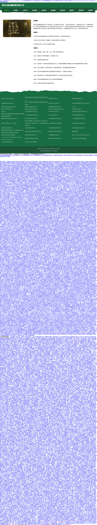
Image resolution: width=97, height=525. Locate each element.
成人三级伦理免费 (80, 190)
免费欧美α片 (83, 269)
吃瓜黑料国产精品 (9, 201)
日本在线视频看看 (24, 299)
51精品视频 (59, 463)
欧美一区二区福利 (52, 456)
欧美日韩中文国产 (16, 246)
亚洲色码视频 (61, 204)
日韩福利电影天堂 (52, 373)
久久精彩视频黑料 (76, 288)
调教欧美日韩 (86, 260)
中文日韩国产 (66, 396)
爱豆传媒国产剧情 (85, 304)
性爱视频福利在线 (72, 350)
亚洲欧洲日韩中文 (33, 419)
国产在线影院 (76, 181)
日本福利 (22, 484)
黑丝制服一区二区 (72, 310)
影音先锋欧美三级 (35, 423)
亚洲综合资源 (33, 426)
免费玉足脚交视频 (51, 441)
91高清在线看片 (75, 195)
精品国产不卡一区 (34, 515)
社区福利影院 (15, 386)
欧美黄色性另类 (90, 186)
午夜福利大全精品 (68, 478)
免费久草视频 (43, 280)
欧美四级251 (71, 368)
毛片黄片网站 (35, 280)
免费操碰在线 (40, 189)
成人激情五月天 (9, 226)
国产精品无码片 (60, 358)
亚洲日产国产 (8, 491)
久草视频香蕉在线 (85, 455)
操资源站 (6, 499)
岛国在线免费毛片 (37, 290)
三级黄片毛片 (60, 414)
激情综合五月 (10, 424)
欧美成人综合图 (55, 435)
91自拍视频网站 (37, 200)
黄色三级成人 (47, 241)
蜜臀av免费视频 (59, 166)
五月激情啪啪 (39, 413)
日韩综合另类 (17, 184)
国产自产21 (26, 504)
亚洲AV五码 (48, 340)
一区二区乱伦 (87, 513)
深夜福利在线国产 (32, 475)
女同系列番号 (34, 414)
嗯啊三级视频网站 (23, 341)
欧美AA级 (88, 425)
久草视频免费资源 (66, 259)
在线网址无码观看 (54, 416)
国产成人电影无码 (56, 496)
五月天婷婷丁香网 (33, 454)
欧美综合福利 (78, 168)
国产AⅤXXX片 (23, 388)
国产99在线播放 (30, 371)
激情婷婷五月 (49, 351)
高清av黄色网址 (8, 268)
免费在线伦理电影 (20, 395)
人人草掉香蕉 (42, 269)
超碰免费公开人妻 (35, 293)
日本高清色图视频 (10, 389)
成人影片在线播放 (41, 281)
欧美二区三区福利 (7, 261)
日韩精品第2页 (51, 280)
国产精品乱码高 (90, 276)
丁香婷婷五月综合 (61, 235)
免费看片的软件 (65, 490)
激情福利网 (8, 386)
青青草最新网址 (4, 248)
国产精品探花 (84, 498)
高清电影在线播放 (18, 468)
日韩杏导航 (20, 500)
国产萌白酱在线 (47, 436)
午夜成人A (16, 484)
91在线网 (91, 381)
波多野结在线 (21, 239)
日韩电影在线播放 (8, 294)
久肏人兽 (20, 443)
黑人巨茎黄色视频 (19, 253)
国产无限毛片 (86, 169)
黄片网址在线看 (59, 498)
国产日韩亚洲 (3, 258)
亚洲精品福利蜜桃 (59, 233)
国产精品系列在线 (24, 416)
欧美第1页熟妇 (55, 304)
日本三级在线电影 (46, 460)
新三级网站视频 (76, 250)
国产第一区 (13, 521)
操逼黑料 (24, 480)
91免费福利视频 (17, 196)
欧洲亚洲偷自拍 (16, 456)
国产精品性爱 (23, 405)
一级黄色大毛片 (45, 370)
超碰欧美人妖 (79, 361)
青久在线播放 (44, 368)
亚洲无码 (60, 456)
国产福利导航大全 (64, 361)
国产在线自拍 (28, 194)
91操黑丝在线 (77, 423)
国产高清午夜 (79, 306)
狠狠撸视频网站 (66, 163)
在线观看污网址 (13, 255)
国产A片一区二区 (58, 244)
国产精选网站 (37, 278)
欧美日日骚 (59, 479)
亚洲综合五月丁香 (48, 521)
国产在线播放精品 (30, 275)
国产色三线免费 (26, 175)
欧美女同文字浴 (32, 301)
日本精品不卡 (17, 225)
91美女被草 (86, 486)
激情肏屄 (35, 500)
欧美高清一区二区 (58, 290)
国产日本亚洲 (14, 288)
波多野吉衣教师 (76, 176)
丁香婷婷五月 (50, 168)
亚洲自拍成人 (78, 349)
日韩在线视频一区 (44, 411)
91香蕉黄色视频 (61, 164)
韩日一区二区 (23, 346)
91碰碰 (59, 453)
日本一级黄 (18, 415)
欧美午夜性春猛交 (15, 266)
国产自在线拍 (85, 396)
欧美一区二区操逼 (62, 219)
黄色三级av (4, 446)
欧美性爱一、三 (7, 385)
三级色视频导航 (17, 268)
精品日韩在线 (4, 428)
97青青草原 (18, 449)
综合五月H (70, 399)
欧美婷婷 (41, 405)
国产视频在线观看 (37, 263)
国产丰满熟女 (78, 271)
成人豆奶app (5, 505)
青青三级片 (48, 431)
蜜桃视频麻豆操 (50, 218)
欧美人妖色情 (33, 506)
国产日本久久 (78, 251)
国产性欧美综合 (65, 431)
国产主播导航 (79, 188)
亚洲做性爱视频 (56, 278)
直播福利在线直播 (30, 369)
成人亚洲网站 (14, 346)
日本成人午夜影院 (14, 244)
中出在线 (37, 418)
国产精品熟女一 (18, 486)
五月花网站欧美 (48, 276)
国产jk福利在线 (44, 224)
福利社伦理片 (62, 295)
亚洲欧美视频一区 (87, 456)
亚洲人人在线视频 (39, 276)
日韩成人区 (85, 411)
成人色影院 (26, 370)
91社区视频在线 (61, 249)
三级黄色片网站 (42, 505)
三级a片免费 (33, 364)
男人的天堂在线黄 (28, 415)
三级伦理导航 (66, 475)
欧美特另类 (48, 341)
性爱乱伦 (81, 485)
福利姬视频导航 (6, 171)
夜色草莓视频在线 (57, 409)
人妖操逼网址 (24, 385)
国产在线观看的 (58, 180)
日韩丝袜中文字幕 (34, 260)
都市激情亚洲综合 (66, 476)
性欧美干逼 (89, 484)
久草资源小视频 (41, 439)
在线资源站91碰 (14, 388)
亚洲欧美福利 (23, 248)
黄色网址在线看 (34, 291)
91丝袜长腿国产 (46, 354)
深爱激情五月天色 (40, 450)
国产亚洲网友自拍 (48, 240)
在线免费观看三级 (23, 408)
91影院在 (71, 459)
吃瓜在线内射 (91, 269)
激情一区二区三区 (76, 413)
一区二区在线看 (15, 193)
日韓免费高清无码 (45, 445)
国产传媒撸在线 (35, 178)
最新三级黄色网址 (57, 465)
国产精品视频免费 (41, 373)
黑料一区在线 (49, 195)
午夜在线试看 (9, 350)
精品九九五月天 (22, 195)
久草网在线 (76, 464)
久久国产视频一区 (53, 291)
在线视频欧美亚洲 (58, 296)
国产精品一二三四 (65, 175)
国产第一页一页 (79, 301)
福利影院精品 (19, 259)
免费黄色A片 (13, 431)
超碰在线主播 (28, 253)
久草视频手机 (81, 519)
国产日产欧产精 (51, 420)
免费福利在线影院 (84, 171)
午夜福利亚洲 (40, 369)
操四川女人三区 (70, 223)
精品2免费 (26, 423)
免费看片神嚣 (19, 186)
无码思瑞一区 (41, 513)
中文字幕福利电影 (72, 289)
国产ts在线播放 (31, 203)
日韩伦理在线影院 (17, 254)
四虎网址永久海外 (30, 366)
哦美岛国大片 (82, 426)
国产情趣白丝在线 (7, 174)
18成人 (18, 426)
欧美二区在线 (71, 418)
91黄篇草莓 (58, 458)
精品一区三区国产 (91, 265)
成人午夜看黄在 (50, 301)
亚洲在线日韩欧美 (21, 284)
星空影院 (2, 445)
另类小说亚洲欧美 (10, 415)
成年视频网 (12, 354)
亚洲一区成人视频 (67, 253)
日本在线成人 (70, 483)
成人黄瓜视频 (67, 456)
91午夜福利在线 (86, 376)
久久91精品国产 (13, 310)
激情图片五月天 (77, 344)
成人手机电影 (41, 351)
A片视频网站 (30, 428)
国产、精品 (74, 358)
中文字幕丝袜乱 (36, 375)
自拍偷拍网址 (68, 348)
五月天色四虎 (74, 180)
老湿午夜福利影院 (16, 293)
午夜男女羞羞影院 (66, 480)
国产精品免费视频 (64, 309)
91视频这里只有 (47, 191)
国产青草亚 (13, 438)
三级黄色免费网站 (49, 369)
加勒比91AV (14, 356)
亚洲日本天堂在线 (67, 375)
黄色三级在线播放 (68, 174)
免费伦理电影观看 (50, 513)
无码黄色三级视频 (7, 468)
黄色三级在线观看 (80, 223)
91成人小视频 (59, 356)
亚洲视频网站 (76, 268)
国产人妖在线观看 (69, 251)
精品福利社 (66, 460)
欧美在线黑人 (22, 441)
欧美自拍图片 (87, 493)
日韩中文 (59, 398)
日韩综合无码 (23, 168)
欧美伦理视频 (54, 285)
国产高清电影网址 (52, 366)
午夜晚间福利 (31, 304)
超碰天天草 (73, 468)
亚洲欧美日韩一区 (21, 213)
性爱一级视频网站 (23, 485)
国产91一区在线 (12, 258)
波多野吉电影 (62, 393)
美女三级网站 (23, 289)
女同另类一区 (45, 245)
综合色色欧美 (78, 291)
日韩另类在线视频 (50, 403)
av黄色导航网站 (16, 459)
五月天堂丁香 (62, 350)
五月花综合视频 (58, 355)
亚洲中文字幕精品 (70, 203)
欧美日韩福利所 (62, 386)
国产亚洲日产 (15, 339)
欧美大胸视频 (59, 280)
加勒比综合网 (8, 470)
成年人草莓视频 (77, 414)
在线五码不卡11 (59, 344)
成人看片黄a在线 (56, 520)
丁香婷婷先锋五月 (32, 168)
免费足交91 (74, 359)
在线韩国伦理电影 (38, 471)
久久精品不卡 (32, 189)
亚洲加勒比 (11, 435)
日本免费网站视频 (87, 261)
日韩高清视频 (38, 295)
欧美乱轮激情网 (76, 191)
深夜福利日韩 (85, 413)
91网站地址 (21, 355)
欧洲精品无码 (73, 264)
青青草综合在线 (21, 210)
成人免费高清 (27, 365)
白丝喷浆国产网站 (78, 279)
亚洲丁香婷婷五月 (64, 256)
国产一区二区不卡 (23, 288)
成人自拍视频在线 (92, 310)
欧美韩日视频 (10, 169)
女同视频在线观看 (64, 449)
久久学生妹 (67, 411)
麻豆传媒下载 (73, 283)
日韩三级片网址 (49, 501)
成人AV (40, 475)
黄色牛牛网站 (67, 166)
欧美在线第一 (10, 209)
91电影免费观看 (89, 450)
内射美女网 (17, 364)
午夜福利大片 (72, 211)
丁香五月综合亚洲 (58, 428)
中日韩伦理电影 (83, 294)
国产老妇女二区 (69, 450)
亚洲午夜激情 (35, 254)
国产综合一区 (70, 388)
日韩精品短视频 (69, 523)
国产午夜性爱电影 (11, 465)
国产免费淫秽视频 (63, 285)
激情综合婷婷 (9, 251)
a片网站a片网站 (34, 313)
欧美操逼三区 (40, 244)
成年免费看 (9, 421)
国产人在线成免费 (48, 290)
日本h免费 (70, 451)
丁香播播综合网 (11, 436)
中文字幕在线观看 (68, 376)
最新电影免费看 (56, 311)
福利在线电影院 (55, 310)
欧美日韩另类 (39, 239)
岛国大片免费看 (33, 356)
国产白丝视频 (35, 209)
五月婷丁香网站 (62, 291)
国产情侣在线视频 (58, 240)
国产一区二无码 (63, 510)
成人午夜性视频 (11, 284)
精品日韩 (45, 483)
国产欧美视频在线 (84, 163)
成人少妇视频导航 (67, 181)
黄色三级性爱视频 (17, 285)
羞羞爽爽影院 (85, 438)
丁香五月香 (42, 385)
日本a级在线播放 (38, 355)
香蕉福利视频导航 (21, 428)
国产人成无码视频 (49, 389)
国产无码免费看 (30, 308)
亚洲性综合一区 (70, 266)
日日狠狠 (18, 458)
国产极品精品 (26, 285)
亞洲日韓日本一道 (41, 478)
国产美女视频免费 (31, 255)
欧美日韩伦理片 (80, 208)
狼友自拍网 (28, 456)
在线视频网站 (42, 164)
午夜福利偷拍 (54, 515)
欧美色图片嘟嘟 (30, 284)
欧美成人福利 (24, 426)
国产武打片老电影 (72, 300)
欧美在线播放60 (25, 488)
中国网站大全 (24, 269)
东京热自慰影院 (43, 250)
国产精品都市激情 (88, 199)
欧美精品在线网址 (49, 166)
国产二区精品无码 (80, 266)
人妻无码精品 (22, 173)
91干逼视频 (16, 385)
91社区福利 (80, 510)
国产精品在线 (57, 385)
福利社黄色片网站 (8, 178)
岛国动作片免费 (9, 401)
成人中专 (54, 453)
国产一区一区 (11, 281)
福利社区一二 (39, 265)
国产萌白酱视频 (87, 510)
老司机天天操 (32, 288)
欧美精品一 (75, 345)
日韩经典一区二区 (66, 363)
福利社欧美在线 (70, 301)
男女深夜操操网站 (25, 266)
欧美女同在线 (44, 398)
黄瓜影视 (72, 336)
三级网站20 (17, 481)
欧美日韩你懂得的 (61, 513)
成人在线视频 (76, 476)
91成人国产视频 (10, 340)
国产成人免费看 (16, 164)
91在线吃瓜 (74, 473)
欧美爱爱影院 (92, 201)
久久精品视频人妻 (49, 288)
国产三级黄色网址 (7, 289)
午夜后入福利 (4, 461)
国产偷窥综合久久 (49, 179)
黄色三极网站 (89, 185)
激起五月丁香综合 (15, 404)
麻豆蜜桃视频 (24, 235)
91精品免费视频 (27, 430)
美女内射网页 (54, 243)
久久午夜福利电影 (29, 199)
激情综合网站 (29, 355)
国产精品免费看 (42, 168)
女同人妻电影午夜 (82, 309)
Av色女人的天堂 (31, 244)
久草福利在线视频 (17, 305)
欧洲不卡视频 (74, 436)
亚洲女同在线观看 (78, 218)
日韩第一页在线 (12, 203)
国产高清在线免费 (41, 235)
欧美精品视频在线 (50, 433)
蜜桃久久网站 (80, 443)
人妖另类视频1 (68, 338)
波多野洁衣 (90, 400)
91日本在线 (83, 338)
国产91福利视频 (50, 236)
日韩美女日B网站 (27, 268)
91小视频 (88, 385)
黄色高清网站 (76, 275)
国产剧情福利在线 (83, 184)
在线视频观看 (7, 489)
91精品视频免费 (46, 435)
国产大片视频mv (27, 200)
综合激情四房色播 (84, 346)
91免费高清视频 (13, 221)
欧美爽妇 (28, 476)
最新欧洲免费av (43, 291)
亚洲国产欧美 (77, 438)
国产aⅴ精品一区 (55, 445)
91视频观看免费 (51, 235)
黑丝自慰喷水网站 (14, 248)
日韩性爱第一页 (44, 455)
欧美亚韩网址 (53, 204)
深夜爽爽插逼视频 (5, 339)
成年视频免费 (54, 343)
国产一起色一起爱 (5, 223)
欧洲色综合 (68, 493)
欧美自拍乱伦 (71, 365)
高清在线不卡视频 (72, 403)
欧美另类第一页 (76, 355)
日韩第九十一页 (90, 350)
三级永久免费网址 (45, 390)
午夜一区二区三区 (28, 251)
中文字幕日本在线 (9, 263)
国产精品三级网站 (26, 461)
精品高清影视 (15, 506)
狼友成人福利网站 (75, 440)
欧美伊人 (74, 520)
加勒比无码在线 (83, 170)
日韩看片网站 (64, 354)
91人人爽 (39, 510)
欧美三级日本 (48, 378)
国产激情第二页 (79, 508)
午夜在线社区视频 (84, 449)
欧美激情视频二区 (68, 488)
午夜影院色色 (57, 519)
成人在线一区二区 (87, 423)
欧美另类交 (34, 488)
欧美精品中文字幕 (58, 351)
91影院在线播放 (92, 184)
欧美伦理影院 (78, 178)
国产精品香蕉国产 (53, 289)
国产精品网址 (9, 250)
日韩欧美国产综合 (45, 401)
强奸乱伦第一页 (58, 371)
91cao (22, 456)
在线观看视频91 (81, 435)
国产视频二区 (60, 305)
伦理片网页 (70, 515)
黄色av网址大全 (26, 219)
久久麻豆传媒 (52, 338)
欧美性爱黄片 (67, 518)
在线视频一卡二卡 (32, 346)
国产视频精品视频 (29, 418)
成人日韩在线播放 (24, 361)
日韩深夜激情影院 (23, 521)
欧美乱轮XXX (72, 383)
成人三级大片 (29, 424)
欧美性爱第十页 (72, 198)
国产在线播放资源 (39, 233)
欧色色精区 (59, 524)
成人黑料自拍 (87, 255)
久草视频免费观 (74, 449)
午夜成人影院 (76, 269)
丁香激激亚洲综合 (64, 170)
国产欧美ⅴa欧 (43, 509)
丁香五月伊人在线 (72, 254)
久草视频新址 (11, 311)
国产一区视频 (54, 401)
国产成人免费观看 (33, 405)
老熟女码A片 (7, 413)
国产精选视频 (38, 199)
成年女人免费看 (74, 194)
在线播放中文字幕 (50, 508)
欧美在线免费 (19, 205)
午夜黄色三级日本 (37, 456)
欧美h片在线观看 (48, 251)
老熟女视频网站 (81, 404)
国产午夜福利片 (16, 279)
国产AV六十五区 (44, 249)
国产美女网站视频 (31, 513)
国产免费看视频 (63, 383)
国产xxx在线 (34, 484)
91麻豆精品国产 (30, 389)
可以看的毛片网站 (69, 508)
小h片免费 (23, 396)
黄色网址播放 (51, 376)
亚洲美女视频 (44, 170)
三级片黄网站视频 (75, 284)
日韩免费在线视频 (49, 174)
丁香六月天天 (15, 304)
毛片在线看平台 (49, 180)
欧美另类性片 (20, 191)
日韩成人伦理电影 (56, 363)
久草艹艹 (69, 395)
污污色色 (58, 345)
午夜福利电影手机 (20, 479)
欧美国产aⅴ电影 (6, 193)
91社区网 (36, 424)
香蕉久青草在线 (30, 420)
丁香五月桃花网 (43, 215)
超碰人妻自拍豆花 (54, 418)
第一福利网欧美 (71, 208)
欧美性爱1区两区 (37, 261)
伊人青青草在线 (59, 349)
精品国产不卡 (26, 283)
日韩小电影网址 (45, 374)
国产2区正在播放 (53, 224)
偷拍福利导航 (26, 224)
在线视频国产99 (92, 505)
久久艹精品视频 (53, 260)
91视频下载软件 (43, 416)
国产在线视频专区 (21, 270)
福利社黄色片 (50, 281)
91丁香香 (38, 459)
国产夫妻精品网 (61, 178)
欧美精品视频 (41, 470)
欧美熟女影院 (17, 178)
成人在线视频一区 (59, 176)
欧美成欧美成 (40, 274)
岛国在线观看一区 (82, 300)
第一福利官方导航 (54, 425)
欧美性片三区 (68, 414)
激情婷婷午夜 (53, 368)
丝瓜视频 (31, 348)
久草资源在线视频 (47, 459)
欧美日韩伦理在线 (36, 234)
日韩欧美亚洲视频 (44, 206)
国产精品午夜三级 (13, 361)
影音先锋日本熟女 (52, 504)
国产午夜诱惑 (10, 296)
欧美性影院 (21, 434)
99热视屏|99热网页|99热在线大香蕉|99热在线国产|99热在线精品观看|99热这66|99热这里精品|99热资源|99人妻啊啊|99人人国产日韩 (48, 317)
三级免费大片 (50, 439)
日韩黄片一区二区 (26, 271)
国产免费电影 (24, 164)
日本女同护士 (57, 184)
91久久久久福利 (62, 186)
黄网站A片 (6, 416)
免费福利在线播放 (46, 175)
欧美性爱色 (30, 463)
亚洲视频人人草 (58, 478)
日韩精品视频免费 (77, 226)
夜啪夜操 (32, 483)
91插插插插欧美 (23, 506)
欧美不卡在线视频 (38, 434)
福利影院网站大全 (78, 236)
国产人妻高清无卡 (19, 243)
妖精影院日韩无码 (86, 176)
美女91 (51, 519)
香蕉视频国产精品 (16, 433)
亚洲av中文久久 (7, 164)
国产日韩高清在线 (23, 446)
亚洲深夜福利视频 (55, 424)
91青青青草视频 (12, 275)
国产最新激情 (67, 250)
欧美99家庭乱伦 (53, 211)
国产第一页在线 (83, 216)
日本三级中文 (43, 386)
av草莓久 (47, 470)
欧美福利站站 (40, 248)
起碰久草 (88, 459)
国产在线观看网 (24, 518)
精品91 (63, 486)
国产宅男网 (33, 449)
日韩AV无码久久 (35, 266)
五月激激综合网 (71, 509)
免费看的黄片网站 (56, 396)
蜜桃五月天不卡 (18, 344)
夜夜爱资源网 (6, 441)
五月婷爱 (80, 403)
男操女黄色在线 (89, 229)
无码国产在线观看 (29, 443)
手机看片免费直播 (7, 501)
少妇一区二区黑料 (14, 185)
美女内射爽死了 (39, 440)
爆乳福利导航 (14, 463)
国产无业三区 (68, 355)
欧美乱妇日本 (93, 280)
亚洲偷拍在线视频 (15, 450)
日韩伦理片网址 (44, 350)
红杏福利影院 (68, 281)
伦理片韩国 (31, 499)
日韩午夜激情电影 (35, 305)
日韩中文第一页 (87, 371)
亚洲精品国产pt (92, 445)
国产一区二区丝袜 (79, 204)
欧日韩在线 (66, 409)
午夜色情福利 (82, 350)
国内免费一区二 (27, 290)
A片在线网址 (56, 473)
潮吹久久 (37, 363)
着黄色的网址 (76, 281)
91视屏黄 (7, 520)
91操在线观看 (35, 509)
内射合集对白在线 (90, 206)
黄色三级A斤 (5, 458)
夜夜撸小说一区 (82, 173)
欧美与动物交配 (37, 354)
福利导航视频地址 (34, 390)
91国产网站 (85, 344)
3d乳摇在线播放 (14, 405)
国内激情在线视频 (32, 236)
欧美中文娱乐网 (39, 428)
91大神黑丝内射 (41, 185)
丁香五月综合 (71, 291)
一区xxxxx (14, 524)
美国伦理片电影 (70, 506)
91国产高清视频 (29, 340)
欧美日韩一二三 (92, 356)
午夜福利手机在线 (48, 481)
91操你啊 (72, 361)
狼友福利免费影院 (39, 179)
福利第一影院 (61, 419)
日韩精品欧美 (8, 394)
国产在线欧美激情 (8, 170)
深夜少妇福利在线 (84, 503)
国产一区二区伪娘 (82, 254)
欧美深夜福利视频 (20, 478)
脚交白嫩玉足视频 (22, 203)
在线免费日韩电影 (45, 476)
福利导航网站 (80, 239)
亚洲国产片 (43, 394)
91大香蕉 (58, 426)
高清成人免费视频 (46, 205)
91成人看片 (71, 378)
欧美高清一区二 (39, 270)
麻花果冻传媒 (92, 161)
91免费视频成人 (82, 310)
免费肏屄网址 (36, 186)
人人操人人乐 (30, 396)
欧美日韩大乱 (29, 379)
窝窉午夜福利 (80, 229)
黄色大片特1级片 (12, 429)
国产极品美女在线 (49, 248)
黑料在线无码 (69, 236)
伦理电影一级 (87, 296)
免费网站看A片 (59, 218)
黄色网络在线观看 (89, 274)
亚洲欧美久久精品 (67, 423)
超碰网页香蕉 (86, 205)
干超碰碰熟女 (54, 225)
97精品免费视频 (47, 198)
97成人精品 (45, 345)
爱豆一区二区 (64, 425)
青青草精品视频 (74, 201)
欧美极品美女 (68, 221)
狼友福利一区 (10, 496)
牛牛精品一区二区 (84, 395)
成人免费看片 (74, 453)
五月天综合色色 (24, 249)
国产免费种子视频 (47, 229)
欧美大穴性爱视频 (55, 448)
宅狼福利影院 (32, 228)
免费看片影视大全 (25, 313)
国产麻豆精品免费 (61, 266)
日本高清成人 (38, 308)
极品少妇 (44, 338)
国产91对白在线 (61, 206)
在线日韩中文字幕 (86, 416)
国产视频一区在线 (47, 261)
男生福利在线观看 (39, 171)
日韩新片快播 (47, 430)
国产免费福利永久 (73, 346)
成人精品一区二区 (26, 481)
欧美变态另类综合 (52, 485)
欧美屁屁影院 (57, 246)
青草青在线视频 (10, 445)
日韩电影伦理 (33, 185)
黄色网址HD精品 (28, 229)
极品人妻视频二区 (5, 513)
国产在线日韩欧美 (73, 230)
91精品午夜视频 (52, 438)
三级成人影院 (56, 276)
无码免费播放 (24, 386)
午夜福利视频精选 (33, 411)
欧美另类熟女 (91, 179)
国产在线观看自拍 (46, 400)
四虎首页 (12, 458)
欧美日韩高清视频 (53, 169)
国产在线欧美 (24, 499)
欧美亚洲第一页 (87, 414)
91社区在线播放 (66, 458)
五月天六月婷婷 (45, 225)
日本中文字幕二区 (53, 188)
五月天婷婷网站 (20, 190)
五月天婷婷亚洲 (18, 365)
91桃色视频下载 (31, 195)
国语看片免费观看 (66, 299)
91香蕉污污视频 (45, 303)
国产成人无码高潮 (31, 161)
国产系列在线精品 (66, 311)
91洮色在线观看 (13, 278)
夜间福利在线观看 (44, 424)
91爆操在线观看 (90, 209)
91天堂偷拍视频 (89, 223)
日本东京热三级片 (48, 371)
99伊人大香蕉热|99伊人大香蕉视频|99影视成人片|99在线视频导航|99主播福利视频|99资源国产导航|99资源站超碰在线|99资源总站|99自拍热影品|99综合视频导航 (48, 332)
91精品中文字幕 (18, 296)
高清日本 (87, 485)
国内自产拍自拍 (25, 246)
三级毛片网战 (69, 343)
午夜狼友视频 (92, 406)
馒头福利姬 (75, 448)
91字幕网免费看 (27, 186)
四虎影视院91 (26, 449)
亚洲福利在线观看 (74, 286)
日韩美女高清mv (38, 191)
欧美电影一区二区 (53, 449)
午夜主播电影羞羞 (19, 194)
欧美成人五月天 (75, 311)
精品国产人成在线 (46, 226)
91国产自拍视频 (67, 290)
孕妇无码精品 (47, 270)
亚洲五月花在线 (70, 501)
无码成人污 (66, 398)
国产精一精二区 (86, 191)
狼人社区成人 (68, 231)
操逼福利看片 (82, 194)
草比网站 (49, 473)
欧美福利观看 (45, 486)
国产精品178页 (89, 501)
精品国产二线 (8, 235)
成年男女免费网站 (45, 285)
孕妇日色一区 (55, 263)
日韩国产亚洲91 (11, 393)
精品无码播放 (64, 239)
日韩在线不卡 (68, 521)
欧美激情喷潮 (47, 264)
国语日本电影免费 (49, 471)
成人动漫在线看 (13, 198)
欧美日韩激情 (8, 448)
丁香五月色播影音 (80, 441)
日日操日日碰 (42, 473)
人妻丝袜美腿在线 (60, 501)
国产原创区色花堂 (77, 433)
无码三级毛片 (74, 409)
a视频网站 (40, 516)
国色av (57, 369)
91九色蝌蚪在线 (15, 413)
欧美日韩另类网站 (11, 406)
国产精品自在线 (35, 298)
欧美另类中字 (81, 256)
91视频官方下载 (85, 166)
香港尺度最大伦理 (60, 443)
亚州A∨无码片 (30, 479)
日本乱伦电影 (40, 389)
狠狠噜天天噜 (4, 523)
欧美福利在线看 (36, 523)
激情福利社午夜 (74, 171)
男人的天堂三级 (73, 184)
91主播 (77, 378)
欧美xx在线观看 (13, 306)
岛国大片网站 (84, 161)
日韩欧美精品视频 (22, 419)
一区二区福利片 (26, 254)
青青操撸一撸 (19, 423)
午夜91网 (8, 373)
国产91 (34, 510)
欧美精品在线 (12, 218)
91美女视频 (57, 451)
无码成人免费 (19, 303)
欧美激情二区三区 (10, 308)
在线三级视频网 (41, 236)
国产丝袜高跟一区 (64, 401)
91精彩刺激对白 (34, 183)
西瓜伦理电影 (56, 474)
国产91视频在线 (13, 239)
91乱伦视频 (3, 395)
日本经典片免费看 (23, 176)
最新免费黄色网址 (64, 298)
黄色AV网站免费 (92, 479)
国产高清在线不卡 (86, 231)
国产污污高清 (76, 293)
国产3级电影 (35, 455)
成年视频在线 (23, 473)
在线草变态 (74, 484)
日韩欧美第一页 (39, 499)
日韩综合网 (86, 499)
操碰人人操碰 (15, 454)
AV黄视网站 (76, 439)
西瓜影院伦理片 (36, 204)
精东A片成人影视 (59, 348)
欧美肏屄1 (36, 489)
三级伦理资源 (39, 198)
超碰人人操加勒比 (25, 183)
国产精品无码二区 (70, 234)
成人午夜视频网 (65, 276)
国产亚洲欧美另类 (35, 460)
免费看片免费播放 (7, 488)
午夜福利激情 (89, 470)
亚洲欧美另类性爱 (72, 513)
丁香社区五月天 (36, 496)
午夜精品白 (51, 380)
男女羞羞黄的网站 (53, 505)
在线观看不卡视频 (48, 413)
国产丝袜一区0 (84, 406)
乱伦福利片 (59, 433)
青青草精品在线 (51, 509)
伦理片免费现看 (82, 473)
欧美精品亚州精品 (57, 173)
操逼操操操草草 (17, 294)
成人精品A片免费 (18, 220)
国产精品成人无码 (39, 344)
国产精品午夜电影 (11, 191)
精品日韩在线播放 (79, 341)
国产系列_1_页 (89, 390)
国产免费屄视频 (22, 310)
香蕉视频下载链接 (88, 168)
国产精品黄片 (11, 190)
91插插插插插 (40, 409)
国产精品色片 (22, 278)
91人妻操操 (30, 480)
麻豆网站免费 (65, 229)
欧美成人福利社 (40, 195)
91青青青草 (69, 408)
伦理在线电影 (10, 214)
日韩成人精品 (76, 231)
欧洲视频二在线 (24, 228)
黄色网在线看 (30, 391)
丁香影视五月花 (87, 183)
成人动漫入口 (49, 284)
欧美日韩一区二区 (65, 455)
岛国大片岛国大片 (27, 489)
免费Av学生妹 (54, 393)
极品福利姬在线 (74, 179)
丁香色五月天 (90, 219)
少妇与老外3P (24, 411)
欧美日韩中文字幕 (69, 481)
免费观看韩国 (54, 265)
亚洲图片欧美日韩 (91, 359)
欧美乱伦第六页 (80, 374)
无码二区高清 (13, 358)
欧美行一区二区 (21, 286)
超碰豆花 (61, 384)
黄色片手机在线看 (43, 289)
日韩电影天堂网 (69, 486)
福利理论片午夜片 (63, 215)
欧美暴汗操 (61, 343)
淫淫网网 (3, 421)
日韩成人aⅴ (93, 360)
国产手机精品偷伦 (5, 454)
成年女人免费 (6, 346)
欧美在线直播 (76, 410)
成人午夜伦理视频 (25, 519)
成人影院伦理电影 (92, 474)
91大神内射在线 (83, 243)
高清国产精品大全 (54, 455)
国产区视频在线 (67, 261)
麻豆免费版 (9, 483)
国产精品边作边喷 (28, 296)
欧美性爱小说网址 (35, 256)
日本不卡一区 (77, 421)
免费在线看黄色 (80, 206)
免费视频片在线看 (58, 275)
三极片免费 (41, 433)
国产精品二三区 (53, 165)
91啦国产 (31, 508)
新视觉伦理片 (87, 188)
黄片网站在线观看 (51, 469)
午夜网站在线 (14, 171)
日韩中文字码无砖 (25, 215)
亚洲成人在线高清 (66, 345)
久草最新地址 (82, 359)
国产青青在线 (48, 428)
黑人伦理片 (93, 346)
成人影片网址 (73, 276)
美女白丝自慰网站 (55, 490)
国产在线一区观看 (73, 425)
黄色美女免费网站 (85, 480)
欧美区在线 (8, 414)
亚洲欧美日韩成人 (38, 379)
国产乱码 (21, 363)
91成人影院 (64, 430)
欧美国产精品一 (73, 245)
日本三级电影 (79, 203)
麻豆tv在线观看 (4, 410)
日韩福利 (23, 420)
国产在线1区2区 (18, 200)
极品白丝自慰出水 (84, 201)
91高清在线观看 (10, 374)
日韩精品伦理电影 (9, 338)
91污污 (71, 428)
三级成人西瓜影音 (57, 475)
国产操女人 (80, 509)
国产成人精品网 (84, 439)
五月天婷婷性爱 (83, 179)
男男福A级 (10, 365)
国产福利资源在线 (48, 163)
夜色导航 (46, 495)
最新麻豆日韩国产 (31, 338)
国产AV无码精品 (45, 238)
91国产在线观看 (51, 408)
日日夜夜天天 (29, 238)
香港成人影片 (15, 183)
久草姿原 (52, 524)
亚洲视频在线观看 (19, 379)
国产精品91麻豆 (19, 369)
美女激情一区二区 (7, 245)
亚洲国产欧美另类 (17, 345)
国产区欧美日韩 (56, 286)
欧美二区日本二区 (69, 489)
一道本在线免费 (77, 348)
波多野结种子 (78, 233)
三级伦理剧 (86, 458)
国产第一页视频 (47, 263)
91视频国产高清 (18, 169)
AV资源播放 (26, 414)
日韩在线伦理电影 (82, 469)
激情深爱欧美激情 (80, 234)
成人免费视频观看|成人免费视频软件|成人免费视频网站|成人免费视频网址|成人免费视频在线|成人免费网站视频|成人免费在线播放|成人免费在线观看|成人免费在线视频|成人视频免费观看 (48, 156)
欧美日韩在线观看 (5, 348)
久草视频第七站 (34, 403)
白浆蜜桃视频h (20, 166)
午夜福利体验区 (39, 479)
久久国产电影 (90, 263)
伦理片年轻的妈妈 (55, 486)
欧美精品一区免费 (45, 300)
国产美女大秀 (72, 374)
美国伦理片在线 (59, 255)
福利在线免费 (52, 305)
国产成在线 (78, 454)
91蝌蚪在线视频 (60, 203)
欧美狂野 (42, 403)
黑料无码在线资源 (5, 301)
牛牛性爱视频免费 (43, 425)
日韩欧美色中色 (57, 284)
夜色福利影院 (77, 446)
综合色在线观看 (85, 496)
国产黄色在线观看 (79, 523)
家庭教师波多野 (51, 339)
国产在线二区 (79, 368)
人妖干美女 (89, 398)
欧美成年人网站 (14, 163)
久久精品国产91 (35, 259)
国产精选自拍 (72, 241)
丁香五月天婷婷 (72, 189)
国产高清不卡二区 (46, 311)
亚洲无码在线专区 (44, 283)
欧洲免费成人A (89, 249)
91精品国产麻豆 (92, 420)
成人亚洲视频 (91, 216)
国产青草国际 (36, 165)
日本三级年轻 (66, 413)
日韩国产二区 (73, 270)
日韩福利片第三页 (26, 178)
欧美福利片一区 (58, 274)
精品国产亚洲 (80, 308)
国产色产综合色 (52, 178)
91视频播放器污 (14, 403)
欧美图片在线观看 (81, 189)
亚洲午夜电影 (18, 401)
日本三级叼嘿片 (10, 423)
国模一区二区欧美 (27, 240)
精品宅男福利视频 (61, 420)
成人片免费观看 (66, 461)
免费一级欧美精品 (18, 179)
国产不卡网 (3, 476)
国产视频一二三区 (71, 249)
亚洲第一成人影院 (73, 485)
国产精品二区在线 (49, 233)
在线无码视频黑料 (38, 495)
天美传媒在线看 (10, 479)
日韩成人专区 (60, 390)
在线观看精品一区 (23, 474)
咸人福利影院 (70, 495)
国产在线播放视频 (74, 406)
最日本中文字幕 (92, 394)
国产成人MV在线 (78, 296)
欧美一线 (21, 351)
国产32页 (36, 524)
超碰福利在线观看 (77, 248)
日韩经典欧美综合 (55, 201)
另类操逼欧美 (36, 170)
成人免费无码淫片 (15, 420)
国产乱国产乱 (20, 368)
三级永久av (58, 439)
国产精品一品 (20, 354)
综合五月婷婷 (87, 203)
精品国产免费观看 (47, 480)
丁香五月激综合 (73, 340)
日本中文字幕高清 (44, 260)
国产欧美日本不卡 (22, 436)
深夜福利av (73, 415)
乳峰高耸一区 (44, 418)
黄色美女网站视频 (88, 515)
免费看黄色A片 (90, 215)
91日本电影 (42, 356)
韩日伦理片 (52, 399)
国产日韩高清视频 (31, 213)
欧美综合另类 (32, 521)
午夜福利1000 (14, 441)
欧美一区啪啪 (11, 476)
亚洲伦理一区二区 (44, 448)
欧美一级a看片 (61, 495)
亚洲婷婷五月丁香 (91, 475)
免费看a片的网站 (90, 441)
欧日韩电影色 (45, 234)
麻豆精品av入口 (45, 230)
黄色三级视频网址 (44, 183)
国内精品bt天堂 (4, 185)
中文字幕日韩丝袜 (15, 223)
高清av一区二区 (48, 451)
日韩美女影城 (17, 280)
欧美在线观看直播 (47, 268)
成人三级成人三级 (57, 423)
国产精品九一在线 (22, 236)
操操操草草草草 (69, 204)
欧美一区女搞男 (55, 430)
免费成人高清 (16, 249)
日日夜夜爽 (27, 393)
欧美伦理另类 (51, 429)
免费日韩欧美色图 (5, 173)
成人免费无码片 (19, 340)
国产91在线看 (45, 393)
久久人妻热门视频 (8, 469)
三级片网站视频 (15, 348)
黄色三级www (33, 518)
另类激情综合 (82, 220)
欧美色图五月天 (65, 436)
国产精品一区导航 (61, 185)
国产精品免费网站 (18, 229)
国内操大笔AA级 (35, 175)
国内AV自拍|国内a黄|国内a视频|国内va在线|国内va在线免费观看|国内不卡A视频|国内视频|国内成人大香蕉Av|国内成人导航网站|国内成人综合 (48, 321)
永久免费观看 (65, 286)
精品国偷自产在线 (17, 261)
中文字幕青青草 (28, 358)
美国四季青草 (11, 369)
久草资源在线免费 (30, 451)
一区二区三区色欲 (90, 523)
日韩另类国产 (22, 161)
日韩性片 (66, 366)
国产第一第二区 (80, 336)
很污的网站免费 (39, 264)
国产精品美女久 (9, 194)
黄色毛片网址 (18, 209)
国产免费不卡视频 (68, 274)
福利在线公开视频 (18, 170)
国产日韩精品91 (39, 273)
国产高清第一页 (9, 504)
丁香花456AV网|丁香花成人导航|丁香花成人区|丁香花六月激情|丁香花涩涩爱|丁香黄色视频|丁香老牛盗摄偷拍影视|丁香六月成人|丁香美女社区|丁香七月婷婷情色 (48, 335)
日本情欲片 (76, 381)
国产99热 (80, 373)
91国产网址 (60, 366)
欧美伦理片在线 (70, 265)
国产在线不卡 (68, 405)
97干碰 (27, 381)
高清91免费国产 (38, 286)
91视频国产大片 (18, 496)
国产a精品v (64, 451)
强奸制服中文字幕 (8, 344)
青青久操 (34, 365)
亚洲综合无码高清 (22, 273)
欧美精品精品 (37, 238)
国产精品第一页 (67, 410)
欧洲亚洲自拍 (37, 226)
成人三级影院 (8, 305)
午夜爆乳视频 (10, 224)
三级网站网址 (92, 405)
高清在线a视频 (14, 416)
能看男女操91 (48, 336)
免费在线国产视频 (85, 175)
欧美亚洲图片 (92, 238)
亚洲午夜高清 (17, 488)
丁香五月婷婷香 (80, 285)
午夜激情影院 (49, 275)
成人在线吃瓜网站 (27, 204)
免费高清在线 (44, 293)
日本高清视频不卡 (40, 275)
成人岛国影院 (59, 484)
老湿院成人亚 (72, 229)
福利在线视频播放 (41, 429)
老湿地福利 (32, 459)
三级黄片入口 (68, 176)
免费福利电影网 (29, 226)
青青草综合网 (58, 269)
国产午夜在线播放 (59, 281)
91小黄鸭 (66, 428)
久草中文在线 (9, 225)
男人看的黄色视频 (23, 515)
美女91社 (85, 420)
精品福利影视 (23, 439)
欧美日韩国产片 (20, 406)
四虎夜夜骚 (74, 431)
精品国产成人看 (65, 474)
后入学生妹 (76, 339)
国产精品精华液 (20, 181)
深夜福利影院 (89, 303)
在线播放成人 (36, 300)
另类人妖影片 (9, 298)
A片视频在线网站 (61, 208)
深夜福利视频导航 (7, 175)
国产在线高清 (63, 310)
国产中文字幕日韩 (49, 306)
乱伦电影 (13, 336)
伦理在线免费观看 (74, 398)
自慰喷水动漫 (28, 243)
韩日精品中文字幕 (63, 211)
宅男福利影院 (14, 195)
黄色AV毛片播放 (77, 363)
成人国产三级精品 (81, 185)
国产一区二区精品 (41, 408)
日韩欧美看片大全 (73, 386)
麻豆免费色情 (55, 503)
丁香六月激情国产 (31, 239)
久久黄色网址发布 (40, 216)
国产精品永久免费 (81, 193)
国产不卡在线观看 (33, 473)
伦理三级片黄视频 (51, 203)
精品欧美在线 (31, 198)
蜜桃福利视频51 (29, 230)
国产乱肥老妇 (62, 224)
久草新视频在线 (14, 505)
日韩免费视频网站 (87, 363)
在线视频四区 (37, 181)
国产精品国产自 (48, 296)
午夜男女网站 (30, 413)
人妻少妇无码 (84, 445)
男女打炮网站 (41, 299)
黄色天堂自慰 (26, 305)
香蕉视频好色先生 (29, 448)
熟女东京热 (73, 460)
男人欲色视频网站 (14, 231)
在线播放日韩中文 (5, 524)
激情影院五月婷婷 (53, 384)
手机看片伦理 (49, 450)
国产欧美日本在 (19, 523)
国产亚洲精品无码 (17, 175)
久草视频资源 (83, 448)
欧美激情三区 (56, 353)
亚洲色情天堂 (3, 203)
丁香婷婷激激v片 (7, 256)
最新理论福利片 (57, 440)
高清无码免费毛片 (11, 510)
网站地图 (7, 156)
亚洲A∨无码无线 (50, 349)
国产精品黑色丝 (41, 301)
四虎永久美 (68, 514)
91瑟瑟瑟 (82, 398)
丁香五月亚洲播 (62, 373)
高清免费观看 (86, 291)
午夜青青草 (10, 375)
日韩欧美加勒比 (39, 306)
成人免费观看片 (70, 419)
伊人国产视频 (72, 285)
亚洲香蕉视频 (81, 289)
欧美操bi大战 (59, 429)
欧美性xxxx (48, 465)
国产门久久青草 (9, 253)
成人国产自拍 (24, 301)
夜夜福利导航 (43, 484)
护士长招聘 (5, 494)
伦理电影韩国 (58, 444)
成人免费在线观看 (72, 209)
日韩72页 (80, 513)
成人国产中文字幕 (69, 499)
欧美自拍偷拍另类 (34, 494)
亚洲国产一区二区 (56, 461)
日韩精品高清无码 (57, 294)
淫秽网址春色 (34, 514)
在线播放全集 (87, 279)
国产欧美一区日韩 (84, 298)
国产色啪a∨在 (85, 381)
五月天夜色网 (88, 343)
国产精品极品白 (33, 279)
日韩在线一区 (44, 169)
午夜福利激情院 (34, 464)
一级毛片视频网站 (27, 300)
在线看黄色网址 (34, 416)
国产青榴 (52, 458)
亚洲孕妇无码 (32, 176)
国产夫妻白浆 (83, 356)
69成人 (27, 464)
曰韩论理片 (18, 495)
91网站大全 (37, 480)
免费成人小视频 (36, 520)
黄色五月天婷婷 (89, 336)
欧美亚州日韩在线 (20, 391)
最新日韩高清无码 (68, 213)
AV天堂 (92, 438)
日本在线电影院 (84, 399)
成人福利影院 (56, 308)
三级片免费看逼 (19, 464)
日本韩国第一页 (70, 379)
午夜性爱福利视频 (44, 223)
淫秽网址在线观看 (15, 376)
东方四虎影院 (52, 271)
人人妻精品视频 (44, 165)
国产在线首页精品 (13, 238)
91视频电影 (26, 491)
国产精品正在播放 (90, 341)
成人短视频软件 (68, 279)
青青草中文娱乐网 (12, 474)
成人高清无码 (53, 206)
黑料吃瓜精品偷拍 (48, 355)
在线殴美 (11, 449)
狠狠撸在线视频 (21, 258)
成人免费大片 (18, 224)
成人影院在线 (78, 489)
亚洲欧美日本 (56, 400)
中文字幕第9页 (71, 271)
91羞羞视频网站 (15, 168)
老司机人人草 (37, 358)
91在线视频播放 (65, 278)
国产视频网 (28, 523)
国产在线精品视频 (77, 261)
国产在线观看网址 (8, 364)
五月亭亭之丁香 (87, 489)
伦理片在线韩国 (25, 250)
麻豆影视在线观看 (54, 283)
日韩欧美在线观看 (47, 510)
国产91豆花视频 (24, 494)
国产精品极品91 (17, 491)
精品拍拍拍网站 (70, 169)
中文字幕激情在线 (85, 253)
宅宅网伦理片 (25, 483)
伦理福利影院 (17, 421)
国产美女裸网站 (84, 278)
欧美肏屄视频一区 (38, 415)
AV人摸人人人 (63, 369)
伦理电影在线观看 (28, 374)
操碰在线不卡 (50, 269)
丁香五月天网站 (10, 353)
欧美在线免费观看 (88, 481)
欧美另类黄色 (46, 265)
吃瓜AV (34, 470)
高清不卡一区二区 (52, 254)
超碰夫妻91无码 (17, 165)
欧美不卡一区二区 (45, 489)
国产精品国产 (66, 440)
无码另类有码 (40, 241)
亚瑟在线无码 (8, 304)
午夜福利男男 (78, 169)
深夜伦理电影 (82, 215)
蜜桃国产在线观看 (22, 180)
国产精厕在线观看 (55, 230)
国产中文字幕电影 (85, 228)
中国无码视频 (50, 221)
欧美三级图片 (38, 163)
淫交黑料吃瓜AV (74, 298)
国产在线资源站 (36, 271)
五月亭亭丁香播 (36, 196)
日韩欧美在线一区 (85, 275)
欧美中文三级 (37, 311)
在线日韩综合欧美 (88, 306)
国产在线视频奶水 (84, 378)
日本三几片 (70, 494)
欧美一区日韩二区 (83, 431)
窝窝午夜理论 (85, 466)
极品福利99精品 (60, 231)
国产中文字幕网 (48, 244)
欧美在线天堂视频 (28, 495)
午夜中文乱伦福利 (62, 381)
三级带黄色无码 (57, 468)
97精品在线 (12, 428)
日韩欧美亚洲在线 (41, 420)
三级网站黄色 (6, 521)
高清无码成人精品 (22, 384)
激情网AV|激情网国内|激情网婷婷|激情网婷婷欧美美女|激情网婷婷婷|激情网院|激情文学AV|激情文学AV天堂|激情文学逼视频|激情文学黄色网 (47, 330)
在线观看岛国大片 (18, 380)
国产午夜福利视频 (81, 219)
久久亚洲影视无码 (46, 423)
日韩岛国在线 (10, 243)
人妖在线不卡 (67, 280)
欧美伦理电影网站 (67, 191)
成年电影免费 (14, 161)
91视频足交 (63, 418)
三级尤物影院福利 (19, 276)
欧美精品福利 (51, 293)
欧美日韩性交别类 (85, 181)
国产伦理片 (18, 508)
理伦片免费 (70, 393)
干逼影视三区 (76, 221)
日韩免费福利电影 (59, 450)
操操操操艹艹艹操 (37, 481)
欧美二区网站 (8, 283)
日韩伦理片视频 (57, 488)
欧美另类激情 (78, 199)
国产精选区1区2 (33, 485)
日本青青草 (39, 353)
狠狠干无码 (72, 354)
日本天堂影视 (78, 260)
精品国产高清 (23, 505)
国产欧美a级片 (66, 173)
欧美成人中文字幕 (65, 359)
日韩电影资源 (93, 410)
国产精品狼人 (90, 283)
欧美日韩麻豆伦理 (14, 409)
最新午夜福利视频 (61, 399)
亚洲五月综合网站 (80, 265)
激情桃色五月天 (21, 465)
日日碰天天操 (49, 246)
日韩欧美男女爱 (76, 456)
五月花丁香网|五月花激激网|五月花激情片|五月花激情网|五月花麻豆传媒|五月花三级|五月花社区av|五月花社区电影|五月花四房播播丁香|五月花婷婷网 (41, 316)
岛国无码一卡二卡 (10, 478)
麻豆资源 (26, 501)
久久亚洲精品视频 (79, 488)
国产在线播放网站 (35, 224)
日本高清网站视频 (17, 414)
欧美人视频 (88, 366)
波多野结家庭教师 (71, 165)
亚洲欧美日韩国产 (56, 370)
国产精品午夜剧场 (70, 384)
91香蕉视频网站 (43, 188)
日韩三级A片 (27, 496)
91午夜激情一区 (57, 163)
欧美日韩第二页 (22, 198)
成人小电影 (47, 396)
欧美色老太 (67, 351)
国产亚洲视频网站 (16, 271)
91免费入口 (74, 518)
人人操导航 (17, 350)
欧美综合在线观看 (83, 245)
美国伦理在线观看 (50, 479)
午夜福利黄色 (79, 499)
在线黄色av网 (16, 394)
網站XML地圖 (40, 148)
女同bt (76, 504)
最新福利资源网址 (71, 206)
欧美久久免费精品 (54, 309)
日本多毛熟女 (82, 409)
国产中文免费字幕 (84, 299)
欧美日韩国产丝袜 (67, 269)
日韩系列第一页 (31, 208)
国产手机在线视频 (79, 390)
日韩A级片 (17, 469)
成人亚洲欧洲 (35, 401)
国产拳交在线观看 (57, 460)
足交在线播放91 (30, 173)
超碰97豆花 (85, 348)
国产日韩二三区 (18, 214)
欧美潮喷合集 (53, 234)
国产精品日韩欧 (85, 380)
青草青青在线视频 (40, 210)
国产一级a (84, 400)
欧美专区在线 (44, 186)
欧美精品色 (25, 508)
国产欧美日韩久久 (29, 440)
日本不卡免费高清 (57, 253)
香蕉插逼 (81, 386)
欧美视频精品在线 (18, 470)
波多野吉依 (38, 380)
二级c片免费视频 (65, 273)
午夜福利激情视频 (43, 383)
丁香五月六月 (90, 241)
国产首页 (30, 524)
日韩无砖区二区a (45, 363)
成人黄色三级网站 (41, 208)
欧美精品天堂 (31, 273)
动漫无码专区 (68, 344)
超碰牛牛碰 (5, 519)
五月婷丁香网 (53, 419)
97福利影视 (11, 516)
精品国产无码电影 (19, 263)
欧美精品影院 (74, 173)
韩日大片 (90, 469)
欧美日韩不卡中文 (53, 256)
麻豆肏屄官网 (36, 220)
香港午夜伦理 (84, 461)
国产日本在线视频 (90, 211)
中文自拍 (2, 406)
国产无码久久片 (35, 368)
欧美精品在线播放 (68, 268)
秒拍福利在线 (13, 265)
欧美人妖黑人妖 (54, 303)
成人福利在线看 (47, 466)
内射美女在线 (33, 341)
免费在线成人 (12, 180)
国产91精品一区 (86, 251)
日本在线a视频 (34, 361)
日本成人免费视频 (90, 235)
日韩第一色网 (84, 370)
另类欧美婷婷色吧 (31, 498)
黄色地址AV (56, 336)
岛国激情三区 (78, 483)
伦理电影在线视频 (5, 433)
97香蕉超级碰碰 (6, 246)
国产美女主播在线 (28, 205)
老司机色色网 (52, 398)
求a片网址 (61, 394)
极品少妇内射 (91, 198)
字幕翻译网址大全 (7, 254)
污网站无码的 (85, 444)
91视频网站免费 (61, 441)
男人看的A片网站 (73, 369)
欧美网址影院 (24, 348)
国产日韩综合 (32, 376)
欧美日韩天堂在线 (81, 365)
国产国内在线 (22, 238)
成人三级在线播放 (63, 243)
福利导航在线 (39, 304)
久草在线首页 (89, 428)
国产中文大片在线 (53, 170)
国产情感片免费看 (31, 465)
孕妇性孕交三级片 (49, 514)
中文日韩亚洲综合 (19, 493)
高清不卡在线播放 (66, 448)
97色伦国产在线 (6, 313)
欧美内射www (79, 429)
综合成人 (11, 343)
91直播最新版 (53, 523)
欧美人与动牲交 (27, 453)
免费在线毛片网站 (91, 194)
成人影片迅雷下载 (75, 389)
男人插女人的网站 (85, 281)
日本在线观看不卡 (36, 225)
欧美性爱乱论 (40, 451)
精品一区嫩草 (29, 278)
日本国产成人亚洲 (89, 419)
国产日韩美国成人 (8, 229)
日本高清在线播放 (7, 300)
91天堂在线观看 (7, 291)
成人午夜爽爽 (47, 475)
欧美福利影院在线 (69, 516)
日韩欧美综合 (75, 244)
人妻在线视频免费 (43, 419)
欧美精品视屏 (60, 228)
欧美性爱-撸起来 (62, 509)
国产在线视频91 (80, 211)
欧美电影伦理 (92, 465)
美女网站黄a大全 (67, 275)
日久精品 (88, 516)
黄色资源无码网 (62, 300)
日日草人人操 (12, 471)
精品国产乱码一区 (62, 258)
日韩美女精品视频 (9, 234)
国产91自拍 (24, 373)
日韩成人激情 (69, 364)
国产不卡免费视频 (64, 304)
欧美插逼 (44, 380)
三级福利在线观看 (76, 280)
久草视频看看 (50, 498)
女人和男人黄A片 (27, 245)
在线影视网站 (54, 411)
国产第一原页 (44, 381)
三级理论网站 (48, 189)
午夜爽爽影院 (71, 199)
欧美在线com (13, 378)
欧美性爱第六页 (53, 421)
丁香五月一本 (23, 463)
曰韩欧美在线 (35, 360)
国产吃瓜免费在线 (7, 279)
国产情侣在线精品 (76, 161)
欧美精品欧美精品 (14, 295)
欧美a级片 (76, 394)
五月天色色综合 (9, 200)
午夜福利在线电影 (8, 165)
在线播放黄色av (25, 256)
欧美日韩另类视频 (26, 225)
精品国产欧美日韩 (59, 493)
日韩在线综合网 (11, 368)
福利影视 (77, 384)
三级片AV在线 (72, 510)
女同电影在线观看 (62, 365)
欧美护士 (21, 451)
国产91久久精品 (92, 214)
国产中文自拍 (15, 513)
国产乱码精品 (28, 263)
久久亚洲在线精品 (64, 220)
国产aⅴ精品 (80, 353)
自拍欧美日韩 (71, 200)
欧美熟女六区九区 (60, 306)
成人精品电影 (73, 470)
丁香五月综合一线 (33, 386)
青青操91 (23, 413)
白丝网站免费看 (72, 214)
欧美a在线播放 (45, 204)
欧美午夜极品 (43, 231)
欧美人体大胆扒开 (52, 406)
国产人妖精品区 (46, 453)
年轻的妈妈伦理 (47, 516)
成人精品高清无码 (18, 501)
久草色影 (68, 471)
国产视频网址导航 (32, 410)
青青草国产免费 (49, 344)
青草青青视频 (31, 163)
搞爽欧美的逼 (89, 165)
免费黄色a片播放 (40, 255)
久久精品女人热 (24, 260)
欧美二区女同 (6, 293)
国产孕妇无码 (15, 174)
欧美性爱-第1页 (58, 161)
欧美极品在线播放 (58, 251)
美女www (13, 426)
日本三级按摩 (17, 511)
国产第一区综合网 (66, 520)
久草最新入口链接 (18, 251)
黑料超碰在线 (78, 225)
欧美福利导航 (28, 354)
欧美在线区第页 (23, 274)
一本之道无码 (42, 254)
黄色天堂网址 (46, 461)
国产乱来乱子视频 (74, 304)
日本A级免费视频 (22, 475)
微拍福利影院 (35, 219)
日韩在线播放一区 (8, 196)
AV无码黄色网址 (47, 253)
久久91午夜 (86, 454)
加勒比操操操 (17, 483)
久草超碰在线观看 (8, 204)
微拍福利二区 (65, 179)
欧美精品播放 (77, 408)
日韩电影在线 (76, 380)
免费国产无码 (74, 490)
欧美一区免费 (77, 240)
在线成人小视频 (62, 289)
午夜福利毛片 (45, 399)
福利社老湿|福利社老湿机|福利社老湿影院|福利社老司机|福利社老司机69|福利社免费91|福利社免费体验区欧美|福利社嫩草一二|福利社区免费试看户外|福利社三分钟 (48, 325)
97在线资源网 (40, 388)
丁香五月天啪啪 (11, 166)
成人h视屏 (93, 511)
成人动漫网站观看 (6, 475)
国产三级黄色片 (4, 221)
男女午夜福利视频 (13, 241)
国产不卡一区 (23, 216)
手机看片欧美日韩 (49, 171)
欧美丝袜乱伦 (27, 303)
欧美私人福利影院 (64, 238)
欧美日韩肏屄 (54, 295)
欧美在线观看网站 (8, 184)
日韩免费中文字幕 (66, 246)
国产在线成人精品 (15, 215)
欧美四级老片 (17, 250)
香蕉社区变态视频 (71, 210)
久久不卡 (82, 464)
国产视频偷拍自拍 (53, 346)
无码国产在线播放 (22, 208)
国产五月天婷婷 (50, 356)
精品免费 (2, 353)
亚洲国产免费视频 (63, 406)
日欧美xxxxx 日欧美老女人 (45, 488)
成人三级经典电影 (46, 278)
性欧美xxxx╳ (38, 391)
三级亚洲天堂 (82, 369)
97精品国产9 (32, 349)
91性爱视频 (8, 430)
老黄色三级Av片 (74, 505)
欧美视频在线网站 (88, 491)
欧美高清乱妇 (46, 243)
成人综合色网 (86, 290)
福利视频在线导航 (26, 520)
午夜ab (71, 416)
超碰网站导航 (63, 190)
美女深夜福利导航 (44, 343)
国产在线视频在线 (14, 400)
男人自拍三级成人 (39, 463)
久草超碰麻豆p (54, 361)
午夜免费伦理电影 (54, 200)
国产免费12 (67, 356)
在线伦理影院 (42, 485)
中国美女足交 (27, 201)
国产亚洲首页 (28, 468)
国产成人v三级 (52, 231)
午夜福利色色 (14, 176)
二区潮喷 (89, 369)
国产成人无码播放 (26, 469)
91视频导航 (16, 518)
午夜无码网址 (24, 383)
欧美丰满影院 (90, 424)
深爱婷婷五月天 (12, 515)
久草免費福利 (84, 471)
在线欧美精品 (67, 180)
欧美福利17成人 (56, 241)
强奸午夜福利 (22, 378)
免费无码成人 (23, 454)
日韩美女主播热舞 (41, 474)
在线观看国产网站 (59, 279)
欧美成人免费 (58, 518)
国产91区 (16, 343)
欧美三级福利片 (11, 199)
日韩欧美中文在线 (66, 391)
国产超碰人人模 (58, 174)
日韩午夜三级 (61, 223)
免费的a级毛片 (8, 249)
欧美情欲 (80, 490)
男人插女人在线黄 (44, 313)
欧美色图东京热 (41, 498)
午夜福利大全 (24, 223)
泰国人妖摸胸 (89, 266)
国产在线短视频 (45, 196)
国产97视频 (28, 455)
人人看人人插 (81, 303)
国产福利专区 (50, 161)
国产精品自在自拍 (32, 289)
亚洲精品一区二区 (59, 364)
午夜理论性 (66, 415)
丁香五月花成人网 (38, 493)
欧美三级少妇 (84, 521)
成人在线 (72, 434)
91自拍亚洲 (33, 458)
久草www (53, 358)
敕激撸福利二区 (45, 214)
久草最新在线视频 (69, 233)
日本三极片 (49, 385)
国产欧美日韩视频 (60, 301)
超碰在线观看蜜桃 (25, 400)
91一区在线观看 (45, 520)
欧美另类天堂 (27, 298)
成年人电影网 (85, 174)
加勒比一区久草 (82, 405)
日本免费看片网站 (12, 425)
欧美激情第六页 (92, 300)
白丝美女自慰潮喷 (87, 213)
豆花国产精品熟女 (34, 490)
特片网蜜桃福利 (24, 189)
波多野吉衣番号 (9, 233)
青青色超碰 (41, 501)
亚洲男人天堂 (91, 434)
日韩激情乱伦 (41, 365)
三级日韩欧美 (6, 168)
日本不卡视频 (60, 454)
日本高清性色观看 (71, 193)
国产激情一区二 (50, 255)
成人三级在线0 (19, 516)
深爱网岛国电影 (25, 460)
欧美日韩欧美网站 (7, 285)
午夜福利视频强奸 (28, 344)
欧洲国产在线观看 (35, 309)
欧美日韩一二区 (30, 336)
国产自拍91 (65, 340)
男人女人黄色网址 (31, 409)
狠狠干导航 (14, 408)
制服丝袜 (49, 474)
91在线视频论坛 (31, 248)
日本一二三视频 (71, 469)
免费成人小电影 (18, 375)
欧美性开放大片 (67, 244)
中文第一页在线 (12, 210)
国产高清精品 (64, 230)
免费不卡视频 (22, 221)
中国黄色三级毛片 (5, 408)
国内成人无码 (53, 219)
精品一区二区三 (60, 408)
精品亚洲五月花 (13, 188)
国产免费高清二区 (58, 499)
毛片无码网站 (48, 440)
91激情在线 (11, 508)
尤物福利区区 (31, 265)
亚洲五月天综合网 (29, 380)
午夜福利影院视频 (29, 166)
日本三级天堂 (58, 248)
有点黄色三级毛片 (23, 241)
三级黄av (75, 405)
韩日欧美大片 (10, 359)
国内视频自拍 (46, 295)
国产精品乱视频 (53, 350)
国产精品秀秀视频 (59, 221)
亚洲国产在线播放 (84, 360)
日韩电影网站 (81, 468)
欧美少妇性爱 (63, 303)
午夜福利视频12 (71, 258)
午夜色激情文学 (62, 374)
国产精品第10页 (83, 180)
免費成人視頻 (6, 514)
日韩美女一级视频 (79, 343)
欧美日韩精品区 (58, 288)
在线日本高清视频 (91, 460)
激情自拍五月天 (29, 276)
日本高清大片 (62, 260)
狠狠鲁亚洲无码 (54, 194)
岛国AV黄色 (18, 374)
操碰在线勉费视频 (24, 185)
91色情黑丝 (74, 475)
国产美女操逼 (32, 235)
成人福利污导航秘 (45, 404)
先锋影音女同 (22, 306)
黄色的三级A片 (66, 496)
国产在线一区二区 (28, 179)
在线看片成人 (62, 193)
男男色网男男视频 (80, 459)
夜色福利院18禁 (80, 249)
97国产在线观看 (23, 211)
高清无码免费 (63, 515)
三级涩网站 (28, 503)
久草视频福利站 (39, 174)
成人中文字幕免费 (39, 251)
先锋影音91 (5, 449)
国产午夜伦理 (44, 193)
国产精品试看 (45, 358)
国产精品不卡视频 (5, 161)
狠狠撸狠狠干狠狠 (35, 231)
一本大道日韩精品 (81, 434)
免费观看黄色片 (4, 358)
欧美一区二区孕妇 (61, 271)
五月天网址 (31, 450)
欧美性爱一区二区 (28, 311)
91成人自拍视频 (81, 209)
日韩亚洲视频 (38, 348)
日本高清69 (93, 444)
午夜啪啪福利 (32, 351)
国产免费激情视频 (45, 491)
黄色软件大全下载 (52, 228)
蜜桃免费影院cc (20, 199)
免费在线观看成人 (78, 274)
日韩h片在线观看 (52, 186)
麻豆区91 (34, 511)
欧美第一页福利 (12, 286)
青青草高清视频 (28, 486)
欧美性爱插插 (19, 418)
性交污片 (6, 431)
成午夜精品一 (71, 424)
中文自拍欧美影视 (84, 430)
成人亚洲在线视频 (74, 238)
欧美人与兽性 (64, 308)
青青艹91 (74, 391)
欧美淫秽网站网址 (21, 264)
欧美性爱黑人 (88, 208)
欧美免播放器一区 (7, 484)
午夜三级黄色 (87, 308)
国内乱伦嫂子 (24, 184)
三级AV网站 (81, 453)
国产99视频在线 (79, 200)
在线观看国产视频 (91, 220)
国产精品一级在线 (82, 270)
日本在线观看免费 (76, 411)
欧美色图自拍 (23, 163)
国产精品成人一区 (48, 308)
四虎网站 (74, 353)
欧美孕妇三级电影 (73, 215)
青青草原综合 (88, 200)
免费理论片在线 (5, 411)
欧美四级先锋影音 (88, 429)
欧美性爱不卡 (91, 364)
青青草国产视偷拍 (71, 224)
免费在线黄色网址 (89, 403)
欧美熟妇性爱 (65, 370)
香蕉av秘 (46, 458)
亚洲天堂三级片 (18, 233)
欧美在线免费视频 (24, 339)
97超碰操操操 (75, 471)
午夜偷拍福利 (13, 341)
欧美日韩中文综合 (51, 258)
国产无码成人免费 (61, 395)
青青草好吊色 (29, 471)
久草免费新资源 (40, 180)
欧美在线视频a (4, 299)
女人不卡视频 (47, 273)
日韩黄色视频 (79, 419)
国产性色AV (48, 409)
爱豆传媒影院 (68, 394)
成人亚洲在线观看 (10, 264)
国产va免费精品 (18, 201)
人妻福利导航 (11, 213)
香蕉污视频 (4, 480)
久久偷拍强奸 (71, 190)
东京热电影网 (40, 288)
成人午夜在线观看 (56, 476)
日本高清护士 (29, 286)
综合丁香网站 (69, 164)
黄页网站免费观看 (51, 185)
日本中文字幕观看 (40, 284)
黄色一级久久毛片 (82, 479)
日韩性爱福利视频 (85, 293)
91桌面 (26, 351)
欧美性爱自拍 (28, 493)
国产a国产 (57, 359)
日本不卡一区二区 (69, 255)
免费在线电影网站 (48, 364)
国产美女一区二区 (13, 299)
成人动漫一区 (6, 228)
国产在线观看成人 (77, 290)
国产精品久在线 (86, 393)
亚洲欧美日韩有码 (42, 449)
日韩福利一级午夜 (82, 415)
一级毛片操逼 (39, 310)
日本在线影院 (35, 476)
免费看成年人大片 (88, 225)
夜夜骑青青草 (75, 299)
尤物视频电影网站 (91, 256)
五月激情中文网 (69, 349)
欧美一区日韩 (70, 441)
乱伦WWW (61, 523)
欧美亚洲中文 (92, 370)
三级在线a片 (9, 493)
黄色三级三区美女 (46, 181)
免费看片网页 (12, 500)
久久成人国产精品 (60, 236)
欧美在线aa (85, 351)
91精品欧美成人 (42, 414)
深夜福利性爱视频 (90, 190)
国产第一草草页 (62, 188)
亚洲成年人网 (75, 356)
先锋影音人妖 (88, 490)
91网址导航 (53, 404)
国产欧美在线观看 (86, 259)
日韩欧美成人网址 (86, 339)
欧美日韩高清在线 (27, 196)
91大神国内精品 (44, 490)
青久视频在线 (77, 174)
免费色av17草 (20, 503)
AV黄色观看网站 (74, 273)
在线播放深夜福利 (10, 303)
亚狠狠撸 (27, 484)
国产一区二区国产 (42, 384)
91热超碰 (35, 433)
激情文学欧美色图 (72, 186)
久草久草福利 (37, 486)
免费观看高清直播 (58, 341)
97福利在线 (84, 514)
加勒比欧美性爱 (56, 431)
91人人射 (5, 500)
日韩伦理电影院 (75, 496)
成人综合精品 (78, 295)
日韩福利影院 (78, 420)
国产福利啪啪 (48, 434)
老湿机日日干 (64, 241)
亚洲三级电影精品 (6, 371)
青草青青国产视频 (64, 500)
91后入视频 (76, 521)
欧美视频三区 (86, 226)
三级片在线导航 (91, 338)
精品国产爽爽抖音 (37, 466)
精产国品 (76, 465)
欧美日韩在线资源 (21, 281)
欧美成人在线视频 (60, 514)
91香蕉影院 (67, 484)
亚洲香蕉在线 (54, 300)
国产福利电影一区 (52, 164)
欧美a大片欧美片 (6, 271)
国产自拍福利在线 (75, 370)
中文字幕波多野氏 (25, 404)
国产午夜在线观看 (72, 303)
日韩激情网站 (50, 176)
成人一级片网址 (48, 184)
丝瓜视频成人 (68, 305)
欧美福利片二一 (68, 446)
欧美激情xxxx (62, 504)
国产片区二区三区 (35, 285)
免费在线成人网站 (11, 384)
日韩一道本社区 (52, 446)
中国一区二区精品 (53, 386)
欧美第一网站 (90, 193)
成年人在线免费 (47, 468)
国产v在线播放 (42, 279)
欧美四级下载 (6, 309)
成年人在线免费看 (19, 226)
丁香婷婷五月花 (29, 190)
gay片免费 (64, 424)
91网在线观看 (12, 461)
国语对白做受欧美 (76, 351)
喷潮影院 (70, 381)
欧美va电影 (51, 483)
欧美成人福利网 (5, 438)
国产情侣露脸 (88, 508)
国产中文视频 (8, 511)
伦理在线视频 (87, 451)
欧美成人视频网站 (83, 436)
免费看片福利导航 (14, 499)
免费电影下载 (37, 205)
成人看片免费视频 (5, 266)
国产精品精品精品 (37, 194)
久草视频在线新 (78, 183)
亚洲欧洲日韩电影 (80, 516)
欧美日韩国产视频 (17, 430)
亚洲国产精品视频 (66, 473)
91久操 (23, 371)
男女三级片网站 (65, 400)
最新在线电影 (44, 178)
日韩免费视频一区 (75, 444)
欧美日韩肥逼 (58, 410)
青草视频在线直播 (48, 493)
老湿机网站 (40, 444)
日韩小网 (40, 364)
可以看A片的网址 (41, 176)
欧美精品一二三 (7, 183)
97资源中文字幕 (66, 294)
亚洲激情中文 (27, 214)
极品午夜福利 (41, 441)
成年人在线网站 (55, 470)
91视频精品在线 (56, 229)
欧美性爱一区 (4, 466)
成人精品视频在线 (55, 259)
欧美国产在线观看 (89, 386)
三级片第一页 (91, 243)
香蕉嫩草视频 (88, 418)
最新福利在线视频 (86, 164)
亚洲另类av (43, 504)
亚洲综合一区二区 (31, 281)
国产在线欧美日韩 (10, 455)
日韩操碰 (15, 381)
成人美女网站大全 (75, 175)
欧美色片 (38, 338)
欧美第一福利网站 (88, 271)
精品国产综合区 (70, 235)
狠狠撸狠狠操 (74, 294)
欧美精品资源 (93, 286)
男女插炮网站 (45, 200)
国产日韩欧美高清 (31, 258)
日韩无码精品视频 (58, 415)
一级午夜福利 (9, 220)
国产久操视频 (82, 358)
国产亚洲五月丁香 (33, 223)
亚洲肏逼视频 (82, 340)
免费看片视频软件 (18, 399)
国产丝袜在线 (91, 365)
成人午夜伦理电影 (5, 195)
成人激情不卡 (43, 464)
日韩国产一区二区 (68, 465)
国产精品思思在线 (77, 493)
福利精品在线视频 (44, 209)
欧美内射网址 (32, 274)
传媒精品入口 (38, 173)
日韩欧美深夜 (92, 431)
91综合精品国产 (11, 205)
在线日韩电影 (15, 289)
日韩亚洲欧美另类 (60, 483)
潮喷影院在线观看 (75, 196)
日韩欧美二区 (65, 284)
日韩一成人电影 (16, 235)
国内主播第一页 (25, 293)
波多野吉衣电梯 (19, 353)
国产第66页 (64, 378)
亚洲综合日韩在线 (47, 375)
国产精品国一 (23, 244)
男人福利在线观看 (60, 471)
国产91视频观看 (29, 181)
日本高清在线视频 (90, 285)
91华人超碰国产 (33, 383)
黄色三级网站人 (16, 256)
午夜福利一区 (82, 230)
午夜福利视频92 (31, 180)
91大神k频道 (35, 350)
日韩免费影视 (40, 378)
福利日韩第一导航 (84, 286)
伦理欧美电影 (23, 174)
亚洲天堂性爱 (46, 391)
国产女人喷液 (52, 250)
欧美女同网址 (50, 279)
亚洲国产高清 (83, 244)
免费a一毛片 (92, 351)
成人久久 (27, 516)
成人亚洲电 (91, 514)
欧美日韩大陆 (6, 176)
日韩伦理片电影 (30, 264)
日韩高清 (40, 514)
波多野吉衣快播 (13, 349)
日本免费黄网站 (38, 190)
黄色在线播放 (75, 246)
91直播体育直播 (30, 210)
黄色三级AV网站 (34, 250)
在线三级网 (5, 409)
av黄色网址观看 (56, 273)
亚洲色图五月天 (62, 199)
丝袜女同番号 (66, 161)
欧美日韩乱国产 (81, 276)
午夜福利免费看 (89, 443)
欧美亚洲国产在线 (74, 445)
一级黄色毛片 (73, 309)
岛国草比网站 (81, 470)
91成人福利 (52, 345)
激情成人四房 (60, 250)
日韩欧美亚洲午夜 (68, 341)
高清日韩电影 (5, 265)
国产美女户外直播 (14, 274)
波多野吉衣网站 (92, 180)
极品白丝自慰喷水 (36, 294)
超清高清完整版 (51, 506)
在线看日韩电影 (73, 256)
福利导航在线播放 (21, 308)
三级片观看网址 (55, 175)
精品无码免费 (47, 239)
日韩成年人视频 (53, 223)
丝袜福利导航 (5, 310)
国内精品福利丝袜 (82, 214)
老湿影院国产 (28, 375)
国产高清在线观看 (36, 214)
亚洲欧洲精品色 (90, 230)
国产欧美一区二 (43, 500)
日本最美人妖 (54, 238)
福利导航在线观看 (17, 283)
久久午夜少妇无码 (51, 208)
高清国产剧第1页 (28, 170)
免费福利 (2, 359)
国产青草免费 (85, 280)
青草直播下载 (9, 179)
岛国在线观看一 (47, 353)
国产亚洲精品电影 (32, 218)
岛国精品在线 (31, 216)
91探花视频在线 (67, 293)
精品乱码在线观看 (35, 193)
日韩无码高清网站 (42, 426)
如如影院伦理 (79, 371)
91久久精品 (3, 474)
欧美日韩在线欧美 (84, 246)
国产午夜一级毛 (81, 383)
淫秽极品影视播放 (37, 268)
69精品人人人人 (63, 360)
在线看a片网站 (4, 398)
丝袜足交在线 (6, 378)
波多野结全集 (64, 214)
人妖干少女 (34, 519)
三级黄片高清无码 (37, 503)
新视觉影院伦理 (47, 173)
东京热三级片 (46, 310)
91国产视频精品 (27, 169)
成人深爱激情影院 (7, 380)
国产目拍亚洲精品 (58, 516)
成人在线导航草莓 (37, 468)
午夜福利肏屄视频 (13, 451)
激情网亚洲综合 (36, 245)
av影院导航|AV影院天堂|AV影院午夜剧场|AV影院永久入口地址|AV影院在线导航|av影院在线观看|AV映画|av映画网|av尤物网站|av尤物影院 (59, 315)
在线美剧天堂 (12, 236)
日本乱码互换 (6, 390)
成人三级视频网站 (5, 215)
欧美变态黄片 (85, 240)
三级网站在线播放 (61, 403)
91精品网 (73, 479)
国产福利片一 (3, 181)
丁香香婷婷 (87, 509)
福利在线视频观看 (24, 403)
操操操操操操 (83, 273)
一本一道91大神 (62, 346)
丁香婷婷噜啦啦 (64, 503)
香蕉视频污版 (77, 364)
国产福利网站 (19, 311)
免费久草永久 (18, 240)
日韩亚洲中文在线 (34, 381)
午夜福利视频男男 (88, 495)
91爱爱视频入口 (16, 269)
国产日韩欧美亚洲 (5, 288)
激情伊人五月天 (7, 189)
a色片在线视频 (85, 268)
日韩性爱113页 (78, 495)
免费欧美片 (73, 519)
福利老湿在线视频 (49, 379)
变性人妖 (60, 411)
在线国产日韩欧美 (20, 498)
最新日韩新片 (63, 189)
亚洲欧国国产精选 (62, 511)
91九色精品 (18, 435)
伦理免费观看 (79, 379)
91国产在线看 (11, 370)
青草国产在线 (4, 343)
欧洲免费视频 (11, 181)
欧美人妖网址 (36, 169)
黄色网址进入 (75, 480)
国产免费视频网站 (64, 196)
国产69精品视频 (70, 225)
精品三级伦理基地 (45, 259)
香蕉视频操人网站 (14, 398)
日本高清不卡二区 (88, 349)
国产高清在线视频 (24, 231)
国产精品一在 (67, 288)
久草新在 (89, 383)
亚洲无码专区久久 (37, 253)
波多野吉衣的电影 (42, 438)
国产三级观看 (44, 256)
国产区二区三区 (71, 188)
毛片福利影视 (5, 198)
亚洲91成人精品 (37, 229)
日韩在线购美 (30, 406)
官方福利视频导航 (57, 268)
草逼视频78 (37, 399)
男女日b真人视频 (26, 209)
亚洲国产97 (33, 516)
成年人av (34, 469)
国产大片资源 (65, 264)
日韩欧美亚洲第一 (51, 365)
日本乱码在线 (93, 399)
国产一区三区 (27, 510)
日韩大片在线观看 (69, 371)
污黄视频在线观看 (33, 211)
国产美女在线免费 (54, 220)
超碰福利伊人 (22, 171)
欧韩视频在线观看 (10, 490)
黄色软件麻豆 (62, 225)
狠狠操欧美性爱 (41, 506)
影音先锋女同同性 (77, 463)
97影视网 (13, 475)
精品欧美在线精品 (22, 431)
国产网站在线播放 (11, 208)
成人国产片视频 (4, 405)
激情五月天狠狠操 (73, 216)
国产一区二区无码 (77, 491)
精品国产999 (77, 416)
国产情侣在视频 (91, 358)
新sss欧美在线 (85, 410)
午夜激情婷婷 (65, 435)
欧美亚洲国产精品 (49, 274)
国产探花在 (5, 354)
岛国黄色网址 (66, 171)
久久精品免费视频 (90, 210)
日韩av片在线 (82, 484)
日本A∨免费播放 (58, 481)
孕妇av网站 (11, 391)
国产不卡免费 (83, 394)
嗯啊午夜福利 (15, 189)
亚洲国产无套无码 (66, 353)
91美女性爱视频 (83, 238)
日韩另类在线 (30, 270)
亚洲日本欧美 (63, 494)
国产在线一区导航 (5, 506)
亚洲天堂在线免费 (56, 491)
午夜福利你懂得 (60, 506)
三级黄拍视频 (83, 465)
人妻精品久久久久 (57, 205)
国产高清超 (70, 420)
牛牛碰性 (76, 498)
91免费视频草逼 (73, 220)
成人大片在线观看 (16, 309)
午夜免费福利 (85, 384)
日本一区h (12, 523)
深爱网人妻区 (20, 471)
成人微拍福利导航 (12, 443)
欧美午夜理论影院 (13, 363)
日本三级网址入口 (58, 466)
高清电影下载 (92, 221)
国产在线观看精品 (39, 296)
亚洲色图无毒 (85, 408)
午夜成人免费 (18, 453)
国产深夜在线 (18, 234)
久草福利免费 (47, 503)
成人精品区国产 (15, 228)
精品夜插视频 (75, 305)
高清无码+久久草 (64, 416)
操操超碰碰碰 (34, 215)
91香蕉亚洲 (38, 483)
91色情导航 (22, 513)
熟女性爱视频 (41, 469)
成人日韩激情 (11, 259)
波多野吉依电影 (67, 466)
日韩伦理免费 (66, 444)
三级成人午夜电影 (8, 379)
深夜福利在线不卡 (57, 264)
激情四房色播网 (91, 189)
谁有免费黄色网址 (36, 201)
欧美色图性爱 (93, 355)
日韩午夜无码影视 (54, 298)
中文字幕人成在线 (10, 495)
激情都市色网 (62, 165)
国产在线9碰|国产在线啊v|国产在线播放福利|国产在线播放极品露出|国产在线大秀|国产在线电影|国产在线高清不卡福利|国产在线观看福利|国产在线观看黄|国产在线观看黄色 (48, 322)
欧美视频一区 (39, 371)
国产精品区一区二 (17, 245)
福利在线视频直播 (34, 164)
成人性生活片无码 (34, 445)
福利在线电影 (31, 174)
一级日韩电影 (19, 445)
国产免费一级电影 (91, 453)
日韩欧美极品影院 (82, 198)
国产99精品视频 (85, 288)
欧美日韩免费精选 (52, 394)
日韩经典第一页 (90, 409)
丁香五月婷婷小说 (86, 250)
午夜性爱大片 (32, 388)
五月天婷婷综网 (81, 520)
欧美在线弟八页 (30, 478)
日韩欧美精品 (89, 234)
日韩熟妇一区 (32, 431)
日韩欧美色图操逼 (74, 170)
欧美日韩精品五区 (45, 515)
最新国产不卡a (75, 461)
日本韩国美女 (72, 308)
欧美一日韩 (73, 500)
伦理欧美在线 (16, 460)
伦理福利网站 (24, 206)
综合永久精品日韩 (64, 270)
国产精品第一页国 (75, 278)
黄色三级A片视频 (11, 270)
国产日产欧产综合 (15, 520)
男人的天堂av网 (49, 443)
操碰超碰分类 (19, 440)
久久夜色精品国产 (34, 206)
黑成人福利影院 (56, 239)
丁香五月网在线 (87, 218)
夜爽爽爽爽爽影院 (70, 306)
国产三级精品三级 (39, 166)
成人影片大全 (64, 216)
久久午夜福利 (93, 171)
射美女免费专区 (57, 375)
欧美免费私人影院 (82, 500)
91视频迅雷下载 (80, 210)
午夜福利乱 (82, 366)
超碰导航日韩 (56, 459)
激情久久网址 (49, 216)
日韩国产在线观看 (60, 379)
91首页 (10, 460)
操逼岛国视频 (85, 440)
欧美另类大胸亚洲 (89, 258)
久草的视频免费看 (50, 210)
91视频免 (60, 446)
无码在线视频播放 (33, 385)
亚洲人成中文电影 (88, 478)
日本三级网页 (23, 295)
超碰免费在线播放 (76, 396)
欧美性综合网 (57, 299)
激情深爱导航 (62, 169)
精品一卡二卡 (93, 298)
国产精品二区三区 (53, 215)
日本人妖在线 (11, 395)
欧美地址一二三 (26, 294)
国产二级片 (56, 434)
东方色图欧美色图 (37, 243)
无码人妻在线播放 (82, 264)
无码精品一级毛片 (41, 203)
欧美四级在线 (58, 179)
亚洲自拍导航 (54, 374)
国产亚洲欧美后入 (50, 395)
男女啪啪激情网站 (68, 240)
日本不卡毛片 (22, 255)
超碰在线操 (75, 395)
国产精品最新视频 (10, 440)
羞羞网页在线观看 (46, 294)
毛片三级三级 (37, 230)
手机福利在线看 (81, 186)
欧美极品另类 (82, 475)
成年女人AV (72, 435)
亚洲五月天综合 (80, 165)
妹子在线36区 (73, 385)
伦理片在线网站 (15, 313)
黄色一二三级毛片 (18, 448)
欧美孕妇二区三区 (32, 441)
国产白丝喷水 (51, 266)
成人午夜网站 (46, 194)
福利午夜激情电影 (27, 433)
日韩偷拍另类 (19, 370)
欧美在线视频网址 (41, 228)
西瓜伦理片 (6, 426)
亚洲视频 (27, 368)
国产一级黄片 (51, 464)
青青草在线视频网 (21, 410)
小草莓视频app (41, 349)
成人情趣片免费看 (67, 248)
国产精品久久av (18, 290)
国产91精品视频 (84, 221)
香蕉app (52, 489)
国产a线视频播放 (30, 306)
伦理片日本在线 (41, 218)
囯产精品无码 (60, 183)
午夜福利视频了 (6, 459)
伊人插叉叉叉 (12, 503)
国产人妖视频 (66, 468)
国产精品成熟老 (74, 263)
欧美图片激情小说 (18, 298)
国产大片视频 (77, 466)
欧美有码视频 (60, 234)
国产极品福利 (82, 474)
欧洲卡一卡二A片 (86, 389)
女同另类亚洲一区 (31, 429)
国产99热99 (76, 338)
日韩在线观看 (10, 290)
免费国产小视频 (25, 309)
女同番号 (23, 444)
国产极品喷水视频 (41, 221)
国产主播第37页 (44, 298)
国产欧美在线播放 (14, 216)
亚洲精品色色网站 (77, 458)
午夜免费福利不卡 (35, 370)
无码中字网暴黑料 (34, 249)
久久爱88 (18, 480)
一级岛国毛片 (88, 224)
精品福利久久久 (50, 213)
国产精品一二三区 (44, 211)
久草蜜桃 (20, 358)
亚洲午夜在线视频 (36, 303)
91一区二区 (86, 511)
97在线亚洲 (71, 511)
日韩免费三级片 (82, 518)
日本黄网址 (59, 376)
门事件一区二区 (62, 209)
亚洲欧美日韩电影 (27, 261)
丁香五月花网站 (29, 191)
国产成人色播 (40, 431)
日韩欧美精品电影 (44, 219)
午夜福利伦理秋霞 (51, 511)
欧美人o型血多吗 (63, 245)
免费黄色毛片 (20, 275)
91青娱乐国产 (60, 508)
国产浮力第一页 (80, 354)
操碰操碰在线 (68, 380)
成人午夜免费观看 (27, 421)
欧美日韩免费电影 (37, 240)
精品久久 (80, 391)
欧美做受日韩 (32, 373)
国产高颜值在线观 (80, 235)
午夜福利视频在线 (23, 356)
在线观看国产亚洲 (84, 504)
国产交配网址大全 (57, 261)
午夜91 (18, 461)
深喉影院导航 (27, 259)
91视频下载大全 (35, 398)
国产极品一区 (83, 305)
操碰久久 (26, 445)
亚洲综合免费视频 (8, 481)
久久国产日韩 (28, 466)
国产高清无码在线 (31, 221)
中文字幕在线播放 (26, 511)
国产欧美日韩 (31, 295)
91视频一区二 (91, 340)
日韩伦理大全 (91, 305)
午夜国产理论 (25, 514)
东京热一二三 (59, 489)
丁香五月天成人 (59, 380)
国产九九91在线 (67, 463)
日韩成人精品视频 (36, 393)
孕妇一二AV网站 (59, 521)
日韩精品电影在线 (73, 243)
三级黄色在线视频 (41, 376)
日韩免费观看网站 (89, 236)
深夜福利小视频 (79, 418)
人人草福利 (8, 456)
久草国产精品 (23, 304)
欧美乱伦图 (65, 385)
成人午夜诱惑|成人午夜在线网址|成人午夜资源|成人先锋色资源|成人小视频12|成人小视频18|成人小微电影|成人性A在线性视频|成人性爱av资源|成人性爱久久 (48, 323)
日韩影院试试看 (32, 436)
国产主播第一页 (77, 213)
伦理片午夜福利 (45, 496)
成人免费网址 (72, 239)
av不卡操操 (12, 410)
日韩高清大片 (53, 183)
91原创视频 (20, 510)
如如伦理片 (53, 495)
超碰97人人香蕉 (71, 185)
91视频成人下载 (20, 230)
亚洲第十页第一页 (27, 165)
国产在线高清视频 (41, 161)
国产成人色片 (45, 523)
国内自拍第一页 (66, 491)
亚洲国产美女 (55, 270)
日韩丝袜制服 (89, 506)
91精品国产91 (7, 396)
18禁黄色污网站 (86, 248)
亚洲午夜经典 (24, 343)
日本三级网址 (40, 184)
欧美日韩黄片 (68, 228)
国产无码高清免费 (14, 519)
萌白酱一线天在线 (34, 269)
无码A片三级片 (81, 385)
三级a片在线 (23, 376)
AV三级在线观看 (78, 255)
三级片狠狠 (50, 478)
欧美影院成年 (8, 399)
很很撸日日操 (18, 219)
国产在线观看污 (17, 204)
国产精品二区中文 (17, 300)
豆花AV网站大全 (4, 351)
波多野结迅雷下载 (62, 368)
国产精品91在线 (45, 201)
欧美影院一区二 (25, 394)
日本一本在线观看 (60, 210)
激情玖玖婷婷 (26, 345)
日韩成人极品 (91, 273)
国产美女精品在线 (57, 226)
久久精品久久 (76, 253)
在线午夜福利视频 (23, 188)
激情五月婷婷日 (9, 276)
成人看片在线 (83, 311)
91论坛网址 (23, 450)
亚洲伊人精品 (3, 281)
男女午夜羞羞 (82, 263)
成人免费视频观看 (32, 505)
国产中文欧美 (25, 490)
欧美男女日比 (24, 279)
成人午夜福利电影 (86, 421)
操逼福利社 (40, 458)
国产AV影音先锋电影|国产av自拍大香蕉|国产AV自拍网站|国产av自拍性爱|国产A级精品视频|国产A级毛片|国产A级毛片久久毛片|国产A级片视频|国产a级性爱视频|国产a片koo (48, 331)
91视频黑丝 (37, 374)
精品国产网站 (46, 199)
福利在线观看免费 (60, 388)
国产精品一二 (76, 228)
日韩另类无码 (15, 291)
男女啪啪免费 (32, 241)
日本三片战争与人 (79, 428)
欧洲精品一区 (31, 310)
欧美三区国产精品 (30, 353)
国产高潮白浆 (3, 311)
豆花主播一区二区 (28, 233)
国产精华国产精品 (36, 345)
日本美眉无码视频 (8, 280)
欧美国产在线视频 (87, 233)
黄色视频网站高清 (31, 444)
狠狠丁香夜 (93, 449)
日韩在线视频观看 (41, 366)
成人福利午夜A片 (20, 338)
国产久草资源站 (71, 219)
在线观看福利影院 (15, 301)
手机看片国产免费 (19, 366)
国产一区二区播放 (89, 301)
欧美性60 (35, 421)
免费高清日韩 (27, 401)
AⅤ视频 (37, 448)
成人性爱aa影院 (44, 220)
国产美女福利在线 (67, 205)
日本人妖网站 (3, 190)
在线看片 (81, 425)
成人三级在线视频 (41, 258)
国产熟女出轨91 (30, 378)
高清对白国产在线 (40, 443)
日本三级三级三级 (16, 489)
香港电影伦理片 (75, 166)
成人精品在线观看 (70, 454)
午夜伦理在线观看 (22, 218)
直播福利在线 (62, 265)
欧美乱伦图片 (88, 353)
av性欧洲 (55, 510)
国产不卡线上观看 (76, 259)
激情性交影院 (63, 200)
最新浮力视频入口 (64, 434)
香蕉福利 (84, 364)
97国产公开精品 (81, 460)
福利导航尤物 (91, 254)
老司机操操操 (14, 173)
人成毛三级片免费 (70, 168)
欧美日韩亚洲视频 (25, 193)
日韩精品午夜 (41, 246)
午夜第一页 (32, 408)
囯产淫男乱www (71, 404)
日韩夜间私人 (80, 224)
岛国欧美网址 (64, 184)
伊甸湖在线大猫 (9, 219)
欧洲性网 (86, 379)
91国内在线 (85, 355)
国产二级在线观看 (62, 485)
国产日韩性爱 (64, 198)
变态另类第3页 (56, 198)
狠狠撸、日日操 (69, 498)
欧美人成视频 (93, 246)
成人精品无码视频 (26, 280)
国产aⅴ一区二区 (69, 183)
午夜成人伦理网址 (26, 350)
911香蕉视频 (24, 459)
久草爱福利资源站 (37, 359)
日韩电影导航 (82, 401)
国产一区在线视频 (40, 340)
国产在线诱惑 (59, 213)
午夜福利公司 (73, 401)
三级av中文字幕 (9, 240)
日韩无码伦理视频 (77, 205)
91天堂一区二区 (15, 260)
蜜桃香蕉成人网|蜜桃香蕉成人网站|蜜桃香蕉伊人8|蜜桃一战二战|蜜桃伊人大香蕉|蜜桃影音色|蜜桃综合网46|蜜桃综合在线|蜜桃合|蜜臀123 (48, 320)
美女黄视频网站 (16, 206)
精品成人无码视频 (64, 263)
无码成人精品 (15, 396)
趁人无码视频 (11, 186)
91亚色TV (53, 390)
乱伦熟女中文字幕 (33, 188)
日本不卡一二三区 (53, 360)
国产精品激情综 (70, 295)
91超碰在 (57, 389)
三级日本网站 (53, 209)
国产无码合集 (93, 348)
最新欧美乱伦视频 (81, 241)
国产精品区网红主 (59, 168)
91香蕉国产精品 (33, 299)
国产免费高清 (6, 260)
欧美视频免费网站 (57, 181)
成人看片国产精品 (64, 283)
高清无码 (44, 406)
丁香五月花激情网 (44, 361)
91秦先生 (17, 490)
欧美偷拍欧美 (52, 381)
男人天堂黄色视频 (7, 269)
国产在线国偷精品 (57, 191)
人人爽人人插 (55, 189)
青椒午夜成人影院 (22, 524)
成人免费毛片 (44, 271)
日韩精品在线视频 (68, 296)
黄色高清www (75, 455)
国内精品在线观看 (43, 519)
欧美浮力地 (37, 406)
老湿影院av (6, 463)
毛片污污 (68, 358)
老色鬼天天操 (56, 216)
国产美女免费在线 (15, 444)
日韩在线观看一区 (36, 400)
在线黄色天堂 (41, 465)
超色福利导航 (92, 240)
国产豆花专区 (79, 258)
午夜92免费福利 (26, 234)
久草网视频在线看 (89, 368)
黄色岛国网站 (65, 519)
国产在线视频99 (68, 218)
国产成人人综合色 (11, 273)
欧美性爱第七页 (39, 336)
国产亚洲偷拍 (62, 421)
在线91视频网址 (18, 466)
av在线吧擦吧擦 (84, 195)
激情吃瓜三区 (21, 429)
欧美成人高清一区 (53, 494)
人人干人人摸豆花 (13, 446)
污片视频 (69, 421)
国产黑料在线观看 (19, 424)
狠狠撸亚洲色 (88, 204)
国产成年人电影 (7, 206)
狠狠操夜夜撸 (77, 164)
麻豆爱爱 (39, 436)
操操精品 (76, 399)
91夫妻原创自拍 (54, 196)
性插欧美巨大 (60, 339)
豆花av (44, 456)
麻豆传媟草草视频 (25, 291)
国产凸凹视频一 (90, 468)
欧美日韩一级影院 (23, 425)
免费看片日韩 (49, 299)
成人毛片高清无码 (50, 388)
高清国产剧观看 (72, 373)
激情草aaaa (21, 381)
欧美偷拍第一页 (15, 360)
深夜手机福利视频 (79, 450)
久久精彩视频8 (44, 305)
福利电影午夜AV (47, 286)
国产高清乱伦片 (29, 363)
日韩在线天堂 (67, 195)
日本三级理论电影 (88, 295)
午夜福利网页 (42, 518)
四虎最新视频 (30, 171)
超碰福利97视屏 (65, 389)
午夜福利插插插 (79, 501)
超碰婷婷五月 (54, 199)
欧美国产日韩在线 (37, 461)
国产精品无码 (11, 230)
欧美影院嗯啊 (74, 163)
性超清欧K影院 (7, 518)
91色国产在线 (4, 400)
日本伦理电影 (3, 241)
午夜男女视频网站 (90, 289)
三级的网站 (31, 474)
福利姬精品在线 (62, 404)
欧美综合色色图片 (92, 426)
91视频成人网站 (27, 220)
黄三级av (18, 509)
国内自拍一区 (44, 266)
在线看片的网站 (14, 411)
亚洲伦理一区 (52, 426)
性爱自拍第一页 (36, 435)
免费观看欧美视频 (22, 265)
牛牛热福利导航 (64, 336)
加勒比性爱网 (32, 184)
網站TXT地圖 (48, 148)
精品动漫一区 (55, 190)
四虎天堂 (87, 464)
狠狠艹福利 (93, 396)
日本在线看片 (87, 239)
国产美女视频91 (47, 190)
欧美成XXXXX (69, 339)
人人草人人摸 (66, 479)
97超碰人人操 (83, 505)
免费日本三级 (70, 504)
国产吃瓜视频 (78, 481)
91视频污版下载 (70, 178)
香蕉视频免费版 (81, 283)
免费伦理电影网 (6, 345)
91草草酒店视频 (39, 396)
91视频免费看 (90, 374)
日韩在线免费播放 (41, 213)
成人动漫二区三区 (55, 214)
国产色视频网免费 (64, 194)
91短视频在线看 (65, 201)
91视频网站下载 (67, 433)
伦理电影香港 (91, 294)
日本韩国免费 (78, 393)
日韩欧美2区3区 (44, 309)
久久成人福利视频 (45, 524)
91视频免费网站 (14, 473)
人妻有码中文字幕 (58, 195)
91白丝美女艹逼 (70, 260)
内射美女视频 (58, 171)
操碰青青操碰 (83, 196)
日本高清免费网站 (86, 476)
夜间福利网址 (56, 480)
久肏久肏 (11, 466)
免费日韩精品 (52, 249)
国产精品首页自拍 (8, 453)
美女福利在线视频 (5, 163)
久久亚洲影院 (59, 293)
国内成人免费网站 (62, 254)
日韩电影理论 (78, 478)
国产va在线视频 (4, 239)
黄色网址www (10, 366)
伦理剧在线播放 (87, 178)
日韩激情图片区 (34, 283)
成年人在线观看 (53, 383)
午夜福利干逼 (87, 463)
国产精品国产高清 (67, 226)
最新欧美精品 (33, 246)
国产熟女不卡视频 (54, 245)
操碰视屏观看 (46, 304)
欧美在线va (91, 471)
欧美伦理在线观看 (85, 284)
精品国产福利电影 (53, 193)
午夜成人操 (20, 393)
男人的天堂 (61, 438)
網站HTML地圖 (56, 148)
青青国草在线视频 (14, 211)
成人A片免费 (44, 494)
